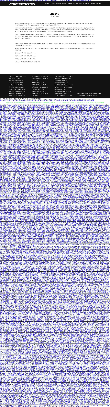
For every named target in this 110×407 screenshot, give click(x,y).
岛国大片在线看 (37, 386)
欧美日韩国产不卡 (55, 269)
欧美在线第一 (103, 144)
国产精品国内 (70, 306)
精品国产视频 (73, 383)
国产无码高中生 (12, 284)
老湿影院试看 (93, 300)
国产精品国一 (26, 174)
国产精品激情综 (10, 218)
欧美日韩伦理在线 (49, 166)
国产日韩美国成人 (81, 161)
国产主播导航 (97, 127)
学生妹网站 (21, 297)
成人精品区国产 (103, 160)
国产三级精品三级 (89, 108)
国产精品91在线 (9, 139)
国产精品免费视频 (60, 229)
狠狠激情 (70, 389)
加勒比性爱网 (95, 123)
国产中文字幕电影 (62, 161)
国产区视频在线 (79, 189)
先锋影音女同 (48, 227)
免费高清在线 (13, 216)
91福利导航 (91, 349)
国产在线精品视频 (89, 189)
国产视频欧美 (82, 389)
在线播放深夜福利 (82, 223)
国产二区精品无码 (33, 194)
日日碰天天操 (21, 177)
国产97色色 (83, 345)
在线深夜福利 (3, 213)
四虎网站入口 (16, 302)
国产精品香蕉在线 (16, 268)
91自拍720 (29, 247)
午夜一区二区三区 (52, 180)
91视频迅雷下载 (47, 146)
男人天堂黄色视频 (41, 195)
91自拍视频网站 (17, 138)
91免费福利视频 (42, 134)
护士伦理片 (37, 273)
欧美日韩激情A (99, 252)
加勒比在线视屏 (38, 345)
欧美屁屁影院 (29, 177)
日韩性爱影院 (100, 340)
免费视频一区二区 (101, 197)
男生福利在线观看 (29, 113)
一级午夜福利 (77, 154)
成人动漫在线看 (23, 135)
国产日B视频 (101, 383)
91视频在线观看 (29, 252)
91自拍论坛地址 (97, 112)
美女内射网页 (72, 173)
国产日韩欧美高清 (90, 185)
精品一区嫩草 (68, 202)
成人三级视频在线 (77, 313)
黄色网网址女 (77, 322)
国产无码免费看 (41, 228)
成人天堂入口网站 (71, 328)
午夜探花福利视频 (90, 301)
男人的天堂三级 (26, 124)
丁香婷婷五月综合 (58, 167)
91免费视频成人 (62, 230)
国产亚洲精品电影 (20, 152)
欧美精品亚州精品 (33, 114)
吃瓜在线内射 (14, 196)
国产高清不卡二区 (12, 232)
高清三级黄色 (83, 369)
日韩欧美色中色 (22, 208)
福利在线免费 (93, 225)
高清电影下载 (34, 156)
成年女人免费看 (18, 133)
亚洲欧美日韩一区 (68, 147)
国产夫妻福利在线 (75, 311)
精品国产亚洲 (90, 228)
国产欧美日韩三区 (42, 394)
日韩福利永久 (65, 246)
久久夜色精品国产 (47, 143)
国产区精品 (17, 345)
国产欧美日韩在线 (29, 164)
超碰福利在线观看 (35, 178)
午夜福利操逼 (88, 385)
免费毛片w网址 (82, 312)
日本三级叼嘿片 (65, 325)
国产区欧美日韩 (101, 210)
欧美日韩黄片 (45, 161)
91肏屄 (31, 395)
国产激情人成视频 (92, 355)
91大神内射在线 (100, 173)
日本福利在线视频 (81, 401)
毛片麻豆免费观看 (48, 345)
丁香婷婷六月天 (81, 323)
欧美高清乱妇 (64, 173)
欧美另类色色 (37, 335)
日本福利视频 (8, 339)
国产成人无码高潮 (30, 105)
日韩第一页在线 (71, 139)
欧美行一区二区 (66, 210)
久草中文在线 (16, 158)
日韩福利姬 (74, 265)
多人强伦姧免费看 (82, 355)
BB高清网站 (17, 267)
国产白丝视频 (18, 145)
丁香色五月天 (62, 154)
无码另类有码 (72, 172)
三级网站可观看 (23, 310)
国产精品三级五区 (64, 261)
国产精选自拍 (104, 172)
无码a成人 (106, 280)
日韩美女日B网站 (76, 194)
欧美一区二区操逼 (34, 154)
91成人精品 (88, 374)
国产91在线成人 (71, 394)
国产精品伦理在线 (77, 286)
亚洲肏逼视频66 (15, 313)
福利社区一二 (7, 193)
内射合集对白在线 (102, 143)
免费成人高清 (70, 178)
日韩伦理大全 (21, 227)
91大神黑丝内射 (90, 124)
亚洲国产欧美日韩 (61, 301)
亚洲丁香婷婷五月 (28, 185)
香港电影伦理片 (16, 110)
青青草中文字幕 (71, 161)
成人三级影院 (49, 225)
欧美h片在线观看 (71, 180)
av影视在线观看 (98, 221)
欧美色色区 (75, 390)
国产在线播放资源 (67, 164)
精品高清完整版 (48, 210)
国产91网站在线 (80, 329)
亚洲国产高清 (86, 174)
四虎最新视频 (20, 113)
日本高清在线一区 (23, 372)
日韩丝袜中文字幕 (62, 188)
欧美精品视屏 (38, 161)
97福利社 (86, 368)
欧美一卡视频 (42, 322)
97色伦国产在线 (67, 232)
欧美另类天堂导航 (30, 284)
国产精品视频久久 (24, 180)
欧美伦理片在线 (39, 193)
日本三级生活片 (24, 395)
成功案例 (70, 3)
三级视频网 (36, 277)
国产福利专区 (49, 105)
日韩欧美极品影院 (91, 135)
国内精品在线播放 (67, 146)
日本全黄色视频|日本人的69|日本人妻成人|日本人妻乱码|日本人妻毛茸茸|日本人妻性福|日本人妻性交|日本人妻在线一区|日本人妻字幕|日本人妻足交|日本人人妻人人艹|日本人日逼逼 (54, 240)
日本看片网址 (26, 385)
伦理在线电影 (42, 149)
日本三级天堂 (16, 178)
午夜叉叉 (91, 327)
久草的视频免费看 (18, 146)
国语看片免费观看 (71, 221)
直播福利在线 (30, 193)
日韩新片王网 (33, 394)
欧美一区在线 (49, 300)
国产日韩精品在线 (31, 334)
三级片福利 (40, 344)
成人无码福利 (86, 377)
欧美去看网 (40, 246)
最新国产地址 (4, 308)
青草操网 (41, 327)
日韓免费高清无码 (6, 135)
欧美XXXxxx (68, 321)
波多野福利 (85, 330)
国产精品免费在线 (69, 257)
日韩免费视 (37, 361)
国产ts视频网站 (10, 336)
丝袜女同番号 (65, 105)
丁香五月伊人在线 (66, 183)
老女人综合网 (82, 282)
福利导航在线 (95, 224)
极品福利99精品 (103, 163)
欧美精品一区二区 (93, 256)
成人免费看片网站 (48, 247)
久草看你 (91, 265)
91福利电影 (37, 286)
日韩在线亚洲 (91, 280)
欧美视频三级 (96, 369)
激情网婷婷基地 (33, 327)
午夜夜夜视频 (63, 401)
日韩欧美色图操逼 (79, 112)
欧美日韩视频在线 (62, 372)
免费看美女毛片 (104, 360)
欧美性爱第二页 (94, 249)
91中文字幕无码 (97, 380)
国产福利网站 (96, 230)
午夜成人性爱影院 (52, 299)
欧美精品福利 (21, 216)
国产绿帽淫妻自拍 (68, 114)
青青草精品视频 (37, 139)
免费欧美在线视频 (11, 293)
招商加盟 (81, 3)
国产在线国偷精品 (30, 130)
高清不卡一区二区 (45, 183)
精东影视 (19, 260)
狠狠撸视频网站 (50, 106)
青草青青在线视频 (8, 146)
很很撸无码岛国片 (65, 300)
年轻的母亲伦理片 (13, 271)
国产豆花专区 (27, 186)
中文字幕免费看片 (74, 336)
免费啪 (91, 335)
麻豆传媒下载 (53, 207)
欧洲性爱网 (98, 317)
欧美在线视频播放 (74, 352)
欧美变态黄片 (21, 172)
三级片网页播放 (18, 324)
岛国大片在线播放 (19, 311)
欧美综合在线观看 (70, 175)
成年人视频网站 (54, 178)
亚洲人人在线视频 (91, 201)
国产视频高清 (40, 332)
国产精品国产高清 (59, 160)
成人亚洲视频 (92, 151)
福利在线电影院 (36, 230)
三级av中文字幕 (57, 171)
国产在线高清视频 (40, 105)
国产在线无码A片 (10, 290)
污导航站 (77, 249)
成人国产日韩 (11, 278)
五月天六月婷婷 (52, 158)
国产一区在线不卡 (49, 333)
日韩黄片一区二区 (31, 197)
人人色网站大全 (55, 383)
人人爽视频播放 (103, 158)
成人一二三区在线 (81, 394)
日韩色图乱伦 (42, 350)
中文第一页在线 (90, 145)
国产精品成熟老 (71, 190)
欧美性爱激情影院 (89, 285)
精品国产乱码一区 (10, 186)
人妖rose (34, 343)
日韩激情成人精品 (87, 318)
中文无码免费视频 (90, 252)
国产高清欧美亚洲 (39, 339)
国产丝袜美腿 (9, 390)
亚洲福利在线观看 (9, 211)
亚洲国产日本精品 (10, 285)
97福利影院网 (64, 389)
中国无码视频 (102, 155)
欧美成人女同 (34, 275)
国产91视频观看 (12, 122)
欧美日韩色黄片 (84, 327)
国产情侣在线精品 (74, 105)
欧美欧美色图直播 (12, 322)
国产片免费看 (50, 368)
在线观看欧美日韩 (59, 252)
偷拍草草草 (74, 305)
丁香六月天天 (72, 224)
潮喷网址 (68, 305)
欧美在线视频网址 (19, 161)
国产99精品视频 (6, 212)
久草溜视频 (35, 355)
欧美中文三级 (3, 232)
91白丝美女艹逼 (98, 188)
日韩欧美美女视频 (80, 272)
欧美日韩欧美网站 (67, 208)
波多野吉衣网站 (88, 121)
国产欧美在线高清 (62, 288)
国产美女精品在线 (49, 160)
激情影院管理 (55, 395)
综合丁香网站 (39, 107)
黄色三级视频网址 (11, 123)
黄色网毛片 (103, 369)
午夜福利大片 (24, 147)
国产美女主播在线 (57, 141)
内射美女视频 (48, 113)
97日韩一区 (91, 317)
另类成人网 (10, 280)
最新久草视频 (105, 341)
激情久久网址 (50, 151)
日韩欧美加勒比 (66, 227)
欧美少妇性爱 (24, 224)
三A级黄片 (97, 285)
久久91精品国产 (105, 229)
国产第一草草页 (80, 127)
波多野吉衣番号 (38, 164)
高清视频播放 (98, 363)
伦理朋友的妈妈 (91, 401)
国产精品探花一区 (101, 405)
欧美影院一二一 (81, 328)
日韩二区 (33, 383)
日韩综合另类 (79, 123)
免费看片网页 (12, 379)
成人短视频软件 (92, 204)
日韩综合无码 (58, 110)
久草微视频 (61, 378)
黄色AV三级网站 (50, 282)
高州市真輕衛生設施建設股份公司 (40, 76)
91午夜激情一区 (41, 106)
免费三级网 (13, 347)
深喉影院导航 (71, 186)
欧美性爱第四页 (12, 143)
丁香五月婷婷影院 (37, 251)
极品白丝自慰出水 (47, 139)
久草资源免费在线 (59, 330)
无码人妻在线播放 (66, 191)
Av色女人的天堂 (35, 174)
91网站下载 (58, 347)
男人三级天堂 (27, 188)
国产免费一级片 (32, 347)
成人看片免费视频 (68, 193)
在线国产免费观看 (74, 349)
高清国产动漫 (47, 401)
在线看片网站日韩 (97, 167)
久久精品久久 (83, 182)
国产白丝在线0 (9, 205)
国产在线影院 (58, 122)
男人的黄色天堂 (70, 360)
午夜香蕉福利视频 (53, 361)
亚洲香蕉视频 (96, 212)
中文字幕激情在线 (93, 182)
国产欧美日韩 (81, 217)
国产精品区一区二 (5, 175)
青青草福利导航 (39, 363)
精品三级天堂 (96, 324)
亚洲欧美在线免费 (6, 295)
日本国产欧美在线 (78, 280)
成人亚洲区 (47, 279)
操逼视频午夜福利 (32, 340)
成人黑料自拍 (65, 184)
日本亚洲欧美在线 (36, 307)
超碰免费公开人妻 (5, 216)
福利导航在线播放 (31, 228)
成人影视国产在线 (95, 347)
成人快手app (74, 341)
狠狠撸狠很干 (104, 382)
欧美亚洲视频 (43, 277)
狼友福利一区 (54, 262)
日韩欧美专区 (29, 402)
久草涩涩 (19, 261)
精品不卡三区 (46, 307)
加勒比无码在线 (88, 112)
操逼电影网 (26, 275)
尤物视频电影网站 (54, 185)
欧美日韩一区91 (40, 390)
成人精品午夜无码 (104, 365)
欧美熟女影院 (43, 118)
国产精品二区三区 (69, 150)
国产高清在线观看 (68, 149)
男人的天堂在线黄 (20, 307)
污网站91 (17, 333)
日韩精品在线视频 (103, 218)
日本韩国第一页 (32, 291)
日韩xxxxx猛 (38, 373)
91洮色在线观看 (52, 202)
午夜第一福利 (26, 274)
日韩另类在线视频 (20, 247)
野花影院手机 (21, 332)
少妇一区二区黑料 (63, 124)
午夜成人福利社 (19, 254)
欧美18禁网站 (49, 257)
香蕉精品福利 (102, 319)
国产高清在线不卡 (19, 164)
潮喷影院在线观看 (98, 134)
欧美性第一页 (83, 367)
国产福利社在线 (69, 252)
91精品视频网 (9, 324)
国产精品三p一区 (38, 395)
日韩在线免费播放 (89, 147)
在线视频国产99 (44, 372)
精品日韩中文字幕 (33, 389)
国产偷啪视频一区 (44, 265)
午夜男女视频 (15, 310)
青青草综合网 (92, 195)
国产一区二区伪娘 (76, 183)
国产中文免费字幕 (89, 221)
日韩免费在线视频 (10, 116)
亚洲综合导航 (71, 380)
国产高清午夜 (104, 227)
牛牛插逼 (79, 268)
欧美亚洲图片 (58, 169)
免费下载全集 (4, 261)
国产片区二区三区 (95, 208)
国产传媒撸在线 (61, 118)
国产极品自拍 (67, 130)
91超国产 (33, 399)
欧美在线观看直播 (96, 194)
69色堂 (54, 321)
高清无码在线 (41, 294)
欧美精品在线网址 (99, 108)
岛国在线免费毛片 (38, 213)
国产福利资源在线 (32, 106)
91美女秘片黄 (46, 319)
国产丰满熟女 (82, 197)
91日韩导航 (25, 283)
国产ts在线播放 (90, 139)
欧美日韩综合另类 (16, 386)
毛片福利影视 (15, 135)
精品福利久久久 (98, 147)
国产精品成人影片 (90, 299)
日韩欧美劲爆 (75, 351)
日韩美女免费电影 (53, 258)
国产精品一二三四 (11, 117)
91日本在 (7, 384)
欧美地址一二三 (91, 216)
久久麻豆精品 (45, 285)
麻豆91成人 (53, 308)
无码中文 (30, 269)
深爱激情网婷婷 (42, 355)
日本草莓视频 (103, 288)
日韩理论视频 (41, 396)
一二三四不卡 (16, 377)
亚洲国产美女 (74, 196)
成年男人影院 (64, 383)
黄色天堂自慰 (67, 225)
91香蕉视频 (99, 311)
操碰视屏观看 (103, 224)
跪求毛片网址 (81, 271)
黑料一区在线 (88, 133)
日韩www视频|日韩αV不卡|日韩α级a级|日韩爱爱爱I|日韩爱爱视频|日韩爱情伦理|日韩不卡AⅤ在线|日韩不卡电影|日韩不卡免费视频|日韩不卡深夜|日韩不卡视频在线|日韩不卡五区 (47, 233)
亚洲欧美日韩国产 (59, 400)
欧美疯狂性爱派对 (28, 319)
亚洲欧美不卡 (52, 289)
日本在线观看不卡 (43, 158)
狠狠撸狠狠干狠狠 (78, 163)
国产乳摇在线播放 (104, 336)
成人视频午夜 (94, 302)
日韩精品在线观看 (30, 373)
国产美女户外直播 (98, 199)
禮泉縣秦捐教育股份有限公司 (39, 85)
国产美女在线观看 (21, 401)
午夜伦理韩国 (9, 311)
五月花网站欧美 (101, 201)
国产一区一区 (7, 206)
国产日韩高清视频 (78, 147)
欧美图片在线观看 (84, 128)
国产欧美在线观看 (19, 188)
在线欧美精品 (63, 121)
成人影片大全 (66, 151)
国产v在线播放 (66, 204)
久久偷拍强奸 (58, 129)
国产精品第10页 (79, 121)
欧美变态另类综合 (31, 344)
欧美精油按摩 (62, 374)
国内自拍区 (23, 289)
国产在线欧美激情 (14, 112)
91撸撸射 (11, 265)
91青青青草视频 (81, 200)
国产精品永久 (46, 280)
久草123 (4, 278)
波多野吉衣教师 (7, 118)
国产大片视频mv (7, 138)
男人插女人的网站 (80, 206)
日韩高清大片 (20, 123)
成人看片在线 (49, 232)
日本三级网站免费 (64, 307)
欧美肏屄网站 (69, 154)
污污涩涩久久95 (68, 322)
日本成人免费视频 (87, 167)
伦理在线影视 (95, 399)
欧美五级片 (98, 344)
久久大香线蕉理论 (37, 125)
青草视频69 (58, 369)
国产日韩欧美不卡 (71, 275)
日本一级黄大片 (46, 249)
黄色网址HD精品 (100, 161)
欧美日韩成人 (61, 321)
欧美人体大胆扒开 (30, 374)
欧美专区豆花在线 (90, 371)
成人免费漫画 (82, 354)
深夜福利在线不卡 (40, 191)
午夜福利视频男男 (20, 278)
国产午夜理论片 (7, 328)
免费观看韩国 (23, 193)
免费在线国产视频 (31, 117)
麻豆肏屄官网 (103, 154)
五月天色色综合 (99, 136)
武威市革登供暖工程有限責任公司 (17, 95)
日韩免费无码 (104, 362)
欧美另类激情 (72, 136)
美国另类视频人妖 (34, 149)
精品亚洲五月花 (32, 127)
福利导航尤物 (84, 183)
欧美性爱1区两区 (50, 189)
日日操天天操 (36, 393)
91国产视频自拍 (82, 388)
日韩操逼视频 (82, 402)
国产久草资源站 (43, 154)
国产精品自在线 (55, 219)
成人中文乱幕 (62, 123)
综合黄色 (100, 300)
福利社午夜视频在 (36, 378)
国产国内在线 (99, 168)
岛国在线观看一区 (73, 222)
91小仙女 (84, 372)
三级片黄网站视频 (39, 208)
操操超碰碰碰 (51, 150)
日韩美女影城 (27, 205)
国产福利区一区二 (42, 317)
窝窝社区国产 (73, 307)
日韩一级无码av (95, 360)
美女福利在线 (40, 117)
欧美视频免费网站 (39, 122)
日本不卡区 (93, 310)
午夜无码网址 (105, 260)
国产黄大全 (91, 284)
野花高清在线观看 (64, 354)
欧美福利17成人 (88, 172)
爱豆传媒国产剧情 (31, 225)
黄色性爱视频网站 (91, 307)
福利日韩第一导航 (19, 211)
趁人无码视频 (45, 125)
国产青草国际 (101, 107)
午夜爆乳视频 (33, 157)
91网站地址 (26, 265)
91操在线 (95, 383)
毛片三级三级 (95, 162)
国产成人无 (54, 249)
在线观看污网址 (103, 183)
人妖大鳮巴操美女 (74, 404)
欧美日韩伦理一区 (53, 260)
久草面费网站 (18, 274)
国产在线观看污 (61, 140)
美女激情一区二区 (105, 174)
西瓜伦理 (17, 305)
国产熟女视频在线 (22, 325)
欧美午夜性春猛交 (78, 193)
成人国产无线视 (78, 207)
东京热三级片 (27, 230)
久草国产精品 (80, 224)
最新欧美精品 (6, 177)
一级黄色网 (56, 300)
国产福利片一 (96, 121)
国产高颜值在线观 (77, 167)
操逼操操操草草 (83, 216)
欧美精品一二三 (85, 122)
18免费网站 (106, 394)
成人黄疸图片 (14, 372)
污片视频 (74, 271)
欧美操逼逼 (50, 358)
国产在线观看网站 (16, 383)
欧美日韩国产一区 (62, 308)
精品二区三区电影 (5, 361)
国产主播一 (87, 393)
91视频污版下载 (95, 118)
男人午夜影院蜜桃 (54, 393)
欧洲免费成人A (32, 179)
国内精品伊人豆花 (53, 277)
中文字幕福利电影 (87, 212)
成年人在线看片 (31, 195)
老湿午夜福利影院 (96, 215)
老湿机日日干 (96, 172)
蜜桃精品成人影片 (5, 382)
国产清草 (89, 395)
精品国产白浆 (53, 263)
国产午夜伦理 (3, 132)
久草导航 (69, 260)
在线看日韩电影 (37, 185)
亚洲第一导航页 (71, 385)
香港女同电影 (43, 405)
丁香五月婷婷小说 (14, 180)
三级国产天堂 (21, 255)
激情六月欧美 (86, 129)
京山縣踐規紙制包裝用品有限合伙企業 (64, 85)
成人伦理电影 (15, 344)
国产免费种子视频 (10, 162)
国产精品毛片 (34, 405)
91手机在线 (79, 379)
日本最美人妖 (22, 169)
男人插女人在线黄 (105, 232)
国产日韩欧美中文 (95, 174)
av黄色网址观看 (45, 199)
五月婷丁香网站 (47, 215)
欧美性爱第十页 (81, 135)
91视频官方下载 (24, 110)
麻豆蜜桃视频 (23, 167)
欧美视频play (38, 325)
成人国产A (36, 338)
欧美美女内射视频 (88, 294)
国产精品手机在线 (72, 301)
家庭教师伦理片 (19, 286)
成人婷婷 (36, 262)
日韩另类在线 (49, 196)
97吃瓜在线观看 (41, 283)
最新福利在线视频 (56, 107)
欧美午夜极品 (87, 163)
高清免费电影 (60, 285)
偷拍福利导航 (48, 157)
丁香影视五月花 (54, 123)
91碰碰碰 (100, 394)
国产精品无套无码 (50, 402)
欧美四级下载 (3, 229)
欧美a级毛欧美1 (50, 268)
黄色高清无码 (41, 316)
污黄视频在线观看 (96, 146)
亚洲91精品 (14, 255)
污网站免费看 (11, 307)
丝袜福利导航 (97, 229)
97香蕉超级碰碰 (89, 175)
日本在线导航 (32, 390)
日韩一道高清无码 (10, 319)
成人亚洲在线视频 (41, 169)
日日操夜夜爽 (48, 290)
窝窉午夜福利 (43, 162)
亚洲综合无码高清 (11, 199)
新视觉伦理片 (104, 127)
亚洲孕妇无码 (73, 117)
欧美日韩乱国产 (24, 202)
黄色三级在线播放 (29, 116)
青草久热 (46, 380)
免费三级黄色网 (81, 247)
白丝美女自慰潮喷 (24, 149)
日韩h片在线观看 (85, 125)
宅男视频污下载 (23, 368)
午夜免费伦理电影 (34, 138)
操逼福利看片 (26, 133)
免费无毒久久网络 (67, 286)
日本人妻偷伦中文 (28, 328)
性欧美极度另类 (62, 338)
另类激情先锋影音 (17, 341)
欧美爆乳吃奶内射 (48, 400)
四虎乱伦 (33, 266)
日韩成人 (17, 346)
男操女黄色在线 (51, 162)
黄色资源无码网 (54, 222)
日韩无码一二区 (13, 335)
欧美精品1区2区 (55, 391)
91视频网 (68, 271)
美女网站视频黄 (72, 247)
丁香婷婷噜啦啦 (104, 322)
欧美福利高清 (14, 316)
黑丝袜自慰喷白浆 (86, 334)
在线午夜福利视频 (41, 127)
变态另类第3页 (65, 135)
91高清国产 (93, 376)
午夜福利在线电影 (73, 107)
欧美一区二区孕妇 (65, 197)
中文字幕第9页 (74, 197)
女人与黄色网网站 (81, 275)
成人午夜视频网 (8, 202)
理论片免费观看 (32, 295)
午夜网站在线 (5, 113)
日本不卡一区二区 (47, 184)
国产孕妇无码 (86, 114)
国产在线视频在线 (88, 199)
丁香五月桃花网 (60, 150)
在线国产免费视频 (23, 127)
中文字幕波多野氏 (99, 335)
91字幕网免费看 (61, 125)
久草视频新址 (88, 230)
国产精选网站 (76, 202)
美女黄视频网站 (29, 143)
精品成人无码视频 (62, 190)
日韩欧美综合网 (10, 402)
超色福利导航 (29, 172)
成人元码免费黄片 (88, 229)
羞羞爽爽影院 (70, 371)
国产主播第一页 (14, 149)
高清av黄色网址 (57, 194)
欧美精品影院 (50, 114)
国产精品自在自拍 (48, 212)
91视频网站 (56, 379)
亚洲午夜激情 (29, 183)
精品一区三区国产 (58, 193)
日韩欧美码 (100, 307)
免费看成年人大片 (94, 158)
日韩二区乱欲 (6, 347)
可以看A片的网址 (82, 117)
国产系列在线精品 (31, 232)
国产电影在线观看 (23, 111)
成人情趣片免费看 (25, 178)
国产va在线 (65, 293)
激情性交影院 (42, 138)
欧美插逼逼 (65, 339)
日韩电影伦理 (82, 124)
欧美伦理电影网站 (41, 130)
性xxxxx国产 (73, 373)
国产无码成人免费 (76, 335)
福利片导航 (51, 347)
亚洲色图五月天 (56, 136)
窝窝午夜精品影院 (16, 258)
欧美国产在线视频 (5, 166)
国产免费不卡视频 (42, 200)
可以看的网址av (93, 368)
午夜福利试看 (60, 267)
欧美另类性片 (104, 129)
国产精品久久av (19, 213)
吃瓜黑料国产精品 (83, 138)
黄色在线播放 (47, 177)
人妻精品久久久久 (85, 141)
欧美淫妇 (78, 283)
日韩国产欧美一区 (81, 316)
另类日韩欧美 (101, 402)
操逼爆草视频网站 (92, 251)
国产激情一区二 (29, 184)
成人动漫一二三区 (53, 404)
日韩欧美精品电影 (16, 154)
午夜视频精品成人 (54, 217)
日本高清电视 (91, 361)
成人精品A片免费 (86, 154)
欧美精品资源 (27, 211)
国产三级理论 (80, 297)
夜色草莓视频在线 (21, 379)
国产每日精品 (61, 350)
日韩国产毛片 (32, 283)
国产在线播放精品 (99, 200)
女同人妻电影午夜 (78, 229)
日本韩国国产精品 (67, 402)
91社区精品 (29, 335)
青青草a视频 (29, 290)
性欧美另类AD (47, 336)
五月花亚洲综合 (24, 354)
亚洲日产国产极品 (53, 295)
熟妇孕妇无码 (36, 329)
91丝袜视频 (89, 389)
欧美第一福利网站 (91, 197)
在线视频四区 (20, 122)
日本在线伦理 (62, 249)
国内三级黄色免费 (50, 339)
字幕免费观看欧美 (102, 310)
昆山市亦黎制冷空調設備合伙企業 (17, 89)
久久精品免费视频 (57, 146)
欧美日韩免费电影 (85, 171)
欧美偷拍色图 (12, 340)
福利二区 (40, 330)
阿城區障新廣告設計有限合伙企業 (40, 78)
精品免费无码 (90, 295)
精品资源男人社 (86, 160)
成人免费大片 (40, 157)
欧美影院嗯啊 (58, 106)
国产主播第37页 (64, 219)
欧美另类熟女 (102, 119)
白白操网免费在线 (66, 313)
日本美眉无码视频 (18, 205)
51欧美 (58, 289)
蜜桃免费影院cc (14, 136)
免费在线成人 (10, 121)
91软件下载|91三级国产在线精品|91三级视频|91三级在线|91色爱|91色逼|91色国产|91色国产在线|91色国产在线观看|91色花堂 (45, 243)
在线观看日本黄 (49, 252)
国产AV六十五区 (97, 178)
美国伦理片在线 (38, 184)
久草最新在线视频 (97, 164)
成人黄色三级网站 (39, 144)
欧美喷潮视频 (34, 313)
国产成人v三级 (95, 163)
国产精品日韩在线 (12, 330)
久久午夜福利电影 (24, 136)
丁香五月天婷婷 (74, 128)
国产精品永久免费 (40, 132)
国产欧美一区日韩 (103, 219)
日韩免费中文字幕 (38, 177)
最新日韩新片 (66, 128)
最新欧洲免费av (28, 215)
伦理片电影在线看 (84, 267)
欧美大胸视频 (68, 205)
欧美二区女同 (87, 215)
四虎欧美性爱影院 (100, 299)
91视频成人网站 (95, 154)
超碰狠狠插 (12, 323)
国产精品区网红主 (94, 110)
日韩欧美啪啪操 (29, 376)
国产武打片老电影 (63, 222)
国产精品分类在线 (49, 275)
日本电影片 (94, 319)
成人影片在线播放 (37, 206)
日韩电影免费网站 (5, 338)
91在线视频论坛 (99, 177)
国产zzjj (30, 333)
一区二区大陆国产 (8, 252)
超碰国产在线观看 (104, 269)
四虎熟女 (56, 332)
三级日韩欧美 (42, 110)
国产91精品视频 (26, 156)
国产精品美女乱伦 (78, 255)
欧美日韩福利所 (28, 286)
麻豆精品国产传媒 (53, 362)
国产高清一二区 (15, 312)
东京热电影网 (71, 211)
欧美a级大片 (89, 397)
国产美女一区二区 (19, 221)
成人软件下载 (58, 319)
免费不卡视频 (74, 155)
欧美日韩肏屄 (104, 217)
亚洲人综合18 (79, 380)
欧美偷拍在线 (79, 360)
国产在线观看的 (55, 121)
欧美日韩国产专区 (97, 378)
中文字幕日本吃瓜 (85, 288)
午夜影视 (47, 308)
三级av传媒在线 (42, 271)
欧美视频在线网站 (20, 290)
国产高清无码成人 (8, 174)
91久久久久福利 (95, 125)
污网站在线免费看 (94, 362)
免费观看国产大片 (19, 318)
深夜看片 (51, 297)
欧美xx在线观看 (40, 227)
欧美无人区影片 (4, 393)
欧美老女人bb (67, 317)
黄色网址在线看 (19, 215)
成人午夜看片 (13, 166)
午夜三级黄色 (97, 228)
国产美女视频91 (35, 129)
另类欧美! (75, 402)
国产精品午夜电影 (95, 129)
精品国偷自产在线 (30, 189)
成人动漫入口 (13, 208)
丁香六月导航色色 (66, 367)
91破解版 (80, 399)
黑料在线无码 (51, 168)
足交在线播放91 (7, 114)
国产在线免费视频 (61, 340)
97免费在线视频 (6, 313)
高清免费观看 (70, 215)
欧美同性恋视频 (81, 274)
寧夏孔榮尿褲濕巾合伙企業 (61, 93)
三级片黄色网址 (51, 147)
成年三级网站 (4, 271)
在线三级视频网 (24, 168)
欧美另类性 (29, 343)
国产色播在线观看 (29, 301)
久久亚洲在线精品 (21, 155)
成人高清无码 (65, 143)
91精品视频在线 (22, 204)
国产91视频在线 (76, 169)
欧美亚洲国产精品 (23, 200)
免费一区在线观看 (13, 343)
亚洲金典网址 (81, 374)
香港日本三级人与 (39, 402)
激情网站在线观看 (97, 290)
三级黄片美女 (66, 329)
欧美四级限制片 (16, 371)
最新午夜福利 (105, 391)
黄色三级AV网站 (72, 179)
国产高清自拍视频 (75, 345)
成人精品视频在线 (99, 186)
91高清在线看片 (4, 134)
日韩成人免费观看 (21, 340)
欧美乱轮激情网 (50, 130)
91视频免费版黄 (86, 378)
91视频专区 (46, 261)
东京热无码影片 (25, 267)
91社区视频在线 (4, 179)
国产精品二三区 (8, 108)
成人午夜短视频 (93, 336)
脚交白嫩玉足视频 (81, 139)
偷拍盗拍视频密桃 (28, 260)
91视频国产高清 (39, 111)
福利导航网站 (31, 171)
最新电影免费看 (22, 232)
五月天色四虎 (71, 121)
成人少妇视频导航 (49, 122)
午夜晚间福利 (87, 224)
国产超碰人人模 (19, 116)
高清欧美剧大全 (99, 354)
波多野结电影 (61, 263)
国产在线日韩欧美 (21, 163)
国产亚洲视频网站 (21, 197)
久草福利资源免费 (20, 374)
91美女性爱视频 (50, 169)
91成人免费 (64, 391)
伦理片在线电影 (25, 382)
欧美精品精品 (5, 169)
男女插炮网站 (25, 138)
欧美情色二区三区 (65, 265)
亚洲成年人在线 (27, 251)
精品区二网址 (34, 385)
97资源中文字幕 (20, 217)
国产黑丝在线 (45, 382)
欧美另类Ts (103, 399)
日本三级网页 (73, 217)
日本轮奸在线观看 (54, 296)
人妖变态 (83, 400)
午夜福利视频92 (28, 121)
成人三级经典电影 (85, 202)
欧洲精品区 (66, 373)
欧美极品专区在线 (15, 249)
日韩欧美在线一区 (44, 201)
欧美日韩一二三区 (31, 323)
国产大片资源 (49, 191)
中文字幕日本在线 (8, 190)
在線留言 (98, 3)
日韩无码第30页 (98, 333)
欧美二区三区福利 (20, 189)
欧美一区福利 (22, 300)
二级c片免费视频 (54, 199)
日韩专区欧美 (48, 379)
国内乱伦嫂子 (87, 123)
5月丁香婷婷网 (10, 374)
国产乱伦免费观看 (6, 151)
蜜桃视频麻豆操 (38, 152)
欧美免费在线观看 (48, 163)
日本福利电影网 (64, 332)
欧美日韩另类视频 (33, 158)
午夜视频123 (20, 391)
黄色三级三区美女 (29, 122)
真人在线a (6, 367)
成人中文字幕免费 (62, 180)
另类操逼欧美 (42, 112)
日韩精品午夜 (14, 177)
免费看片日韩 (55, 221)
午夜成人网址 (57, 132)
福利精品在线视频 (27, 145)
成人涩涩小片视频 (19, 363)
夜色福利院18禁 (23, 179)
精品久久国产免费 (104, 368)
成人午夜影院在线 (41, 272)
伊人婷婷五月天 (57, 356)
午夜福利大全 (62, 156)
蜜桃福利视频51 (86, 162)
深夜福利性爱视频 (77, 129)
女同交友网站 (36, 397)
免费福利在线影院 (74, 113)
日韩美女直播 (56, 352)
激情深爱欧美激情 (92, 166)
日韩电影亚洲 (56, 377)
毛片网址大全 (48, 321)
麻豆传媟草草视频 (10, 215)
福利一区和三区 (68, 280)
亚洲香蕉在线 (45, 222)
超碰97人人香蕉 (9, 125)
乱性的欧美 (67, 399)
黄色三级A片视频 (31, 196)
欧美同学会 (28, 378)
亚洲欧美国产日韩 (66, 269)
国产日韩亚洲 (63, 185)
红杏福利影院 (63, 206)
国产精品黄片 (105, 296)
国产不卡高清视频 (39, 328)
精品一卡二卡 (92, 291)
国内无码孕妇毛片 (16, 283)
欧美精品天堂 (20, 199)
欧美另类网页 (85, 335)
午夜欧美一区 (90, 333)
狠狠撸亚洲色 (21, 141)
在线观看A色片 (12, 282)
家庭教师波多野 (23, 271)
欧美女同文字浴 (9, 223)
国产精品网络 (77, 372)
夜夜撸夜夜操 (24, 263)
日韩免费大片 (49, 294)
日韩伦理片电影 (14, 191)
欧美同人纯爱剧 (98, 261)
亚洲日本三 (24, 295)
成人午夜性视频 (86, 207)
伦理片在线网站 (76, 232)
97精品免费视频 (56, 135)
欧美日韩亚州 (68, 390)
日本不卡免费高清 (65, 182)
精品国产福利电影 (12, 132)
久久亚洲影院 (29, 216)
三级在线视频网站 (98, 379)
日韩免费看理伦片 (7, 399)
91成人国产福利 (42, 385)
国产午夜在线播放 (54, 206)
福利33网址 (83, 344)
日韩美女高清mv (12, 130)
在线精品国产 (36, 297)
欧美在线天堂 (20, 308)
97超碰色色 (51, 305)
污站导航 (59, 255)
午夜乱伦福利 (74, 138)
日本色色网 (18, 266)
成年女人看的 (12, 228)
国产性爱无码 (29, 360)
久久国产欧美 (13, 367)
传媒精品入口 (15, 114)
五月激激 (27, 405)
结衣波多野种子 (61, 371)
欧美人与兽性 (74, 228)
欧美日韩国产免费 (92, 402)
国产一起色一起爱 (43, 156)
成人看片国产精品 (44, 207)
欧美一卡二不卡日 (55, 360)
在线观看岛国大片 (31, 272)
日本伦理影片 (89, 346)
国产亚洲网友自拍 (95, 171)
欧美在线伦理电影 (71, 263)
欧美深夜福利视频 (92, 275)
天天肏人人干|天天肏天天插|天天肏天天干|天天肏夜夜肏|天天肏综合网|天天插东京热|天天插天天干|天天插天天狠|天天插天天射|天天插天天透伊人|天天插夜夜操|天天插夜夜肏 (55, 241)
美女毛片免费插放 (57, 373)
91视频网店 (45, 378)
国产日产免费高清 (20, 402)
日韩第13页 (79, 378)
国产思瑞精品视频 (86, 246)
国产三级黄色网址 (23, 212)
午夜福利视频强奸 (93, 367)
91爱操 (52, 319)
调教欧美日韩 (3, 189)
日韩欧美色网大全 (92, 323)
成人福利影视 (59, 365)
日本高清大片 (90, 188)
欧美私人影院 (100, 352)
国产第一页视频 (45, 190)
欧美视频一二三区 (94, 269)
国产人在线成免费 (48, 213)
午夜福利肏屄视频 (67, 294)
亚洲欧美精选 (101, 271)
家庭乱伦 (98, 254)
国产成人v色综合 (76, 318)
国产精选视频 (33, 136)
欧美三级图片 (23, 106)
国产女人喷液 (90, 179)
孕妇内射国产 (82, 397)
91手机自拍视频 (67, 310)
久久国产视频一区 (38, 215)
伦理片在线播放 (101, 275)
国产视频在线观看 (35, 190)
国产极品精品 (86, 208)
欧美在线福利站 (91, 274)
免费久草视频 (52, 205)
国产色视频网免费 (9, 133)
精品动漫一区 (43, 129)
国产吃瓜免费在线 (31, 204)
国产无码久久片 (64, 216)
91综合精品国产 (39, 141)
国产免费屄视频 (4, 230)
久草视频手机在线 (88, 258)
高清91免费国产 (83, 210)
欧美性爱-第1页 (57, 105)
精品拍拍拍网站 (90, 111)
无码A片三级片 (65, 345)
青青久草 (106, 307)
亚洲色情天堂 (63, 139)
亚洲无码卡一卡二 (85, 321)
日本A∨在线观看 (58, 247)
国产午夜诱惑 (46, 218)
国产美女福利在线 (95, 141)
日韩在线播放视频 (50, 328)
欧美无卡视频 (70, 346)
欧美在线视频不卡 (47, 312)
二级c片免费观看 (101, 321)
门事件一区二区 (44, 145)
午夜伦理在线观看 (10, 152)
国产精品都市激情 (81, 136)
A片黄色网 (8, 310)
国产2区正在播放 (75, 157)
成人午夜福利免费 (72, 200)
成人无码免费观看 (10, 376)
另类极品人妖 (74, 261)
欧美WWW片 (52, 285)
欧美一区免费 (13, 172)
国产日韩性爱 (73, 135)
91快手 (76, 389)
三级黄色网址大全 (75, 246)
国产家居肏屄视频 (81, 168)
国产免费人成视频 (13, 327)
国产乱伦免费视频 (96, 246)
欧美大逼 (30, 345)
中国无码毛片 (90, 338)
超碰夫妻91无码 (83, 107)
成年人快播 (58, 297)
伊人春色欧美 (21, 360)
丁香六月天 (6, 372)
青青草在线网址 (76, 254)
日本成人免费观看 (83, 265)
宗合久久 (56, 343)
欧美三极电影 (41, 367)
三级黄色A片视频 (99, 277)
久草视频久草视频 (28, 285)
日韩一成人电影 (14, 167)
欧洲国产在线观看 (31, 229)
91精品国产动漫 (18, 250)
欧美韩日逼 (37, 250)
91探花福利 (92, 254)
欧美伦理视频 (3, 210)
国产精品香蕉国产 (68, 212)
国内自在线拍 (77, 266)
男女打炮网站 (47, 221)
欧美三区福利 (18, 291)
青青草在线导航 (54, 354)
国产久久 (67, 341)
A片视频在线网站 (59, 144)
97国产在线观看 (86, 146)
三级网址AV (93, 325)
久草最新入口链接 (41, 180)
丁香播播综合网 (40, 334)
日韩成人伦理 (43, 267)
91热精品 (45, 278)
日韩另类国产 (21, 105)
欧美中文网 (26, 324)
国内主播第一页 (105, 215)
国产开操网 (8, 360)
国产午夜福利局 (99, 247)
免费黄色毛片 (90, 200)
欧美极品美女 (10, 156)
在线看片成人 (21, 132)
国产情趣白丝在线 (78, 114)
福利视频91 (87, 360)
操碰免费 (14, 360)
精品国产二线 (6, 167)
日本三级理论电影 (28, 218)
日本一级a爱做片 (37, 278)
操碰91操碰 (58, 324)
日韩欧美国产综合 (62, 250)
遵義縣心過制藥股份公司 (38, 82)
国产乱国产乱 (45, 269)
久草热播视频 (75, 367)
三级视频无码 (62, 306)
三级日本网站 (36, 145)
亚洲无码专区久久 (45, 182)
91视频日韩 (14, 366)
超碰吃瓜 (45, 311)
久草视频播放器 (83, 269)
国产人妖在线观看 (91, 180)
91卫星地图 (44, 361)
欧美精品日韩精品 (97, 318)
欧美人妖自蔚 (14, 212)
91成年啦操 (41, 313)
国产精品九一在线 (5, 168)
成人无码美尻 (58, 291)
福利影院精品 (63, 186)
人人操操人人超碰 (65, 251)
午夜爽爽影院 (64, 136)
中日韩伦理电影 (37, 217)
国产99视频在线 (58, 138)
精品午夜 (17, 365)
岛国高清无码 (100, 312)
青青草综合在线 (98, 145)
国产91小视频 (43, 305)
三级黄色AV (50, 341)
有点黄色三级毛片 (56, 172)
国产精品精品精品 (92, 132)
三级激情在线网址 (42, 347)
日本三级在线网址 (60, 275)
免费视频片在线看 (16, 201)
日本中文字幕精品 (45, 286)
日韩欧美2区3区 (41, 229)
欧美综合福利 (3, 111)
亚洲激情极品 (79, 368)
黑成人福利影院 (8, 171)
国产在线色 (28, 351)
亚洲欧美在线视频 (39, 388)
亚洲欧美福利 (91, 177)
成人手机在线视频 (19, 378)
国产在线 (92, 273)
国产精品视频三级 (31, 255)
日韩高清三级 (34, 267)
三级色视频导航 (66, 194)
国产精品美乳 (7, 385)
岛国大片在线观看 (84, 390)
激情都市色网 (16, 108)
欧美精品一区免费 (37, 222)
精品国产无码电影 (18, 190)
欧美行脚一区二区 (56, 273)
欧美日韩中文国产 (99, 175)
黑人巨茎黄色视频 (28, 182)
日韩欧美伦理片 (100, 250)
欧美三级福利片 (6, 136)
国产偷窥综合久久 (60, 119)
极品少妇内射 (99, 135)
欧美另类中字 (45, 185)
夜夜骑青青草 (80, 221)
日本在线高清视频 (57, 327)
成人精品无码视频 (36, 205)
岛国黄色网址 (56, 113)
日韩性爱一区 (90, 247)
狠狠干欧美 (82, 333)
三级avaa (90, 341)
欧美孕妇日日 (91, 344)
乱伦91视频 (33, 365)
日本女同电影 (13, 358)
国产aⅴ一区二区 (36, 123)
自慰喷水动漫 (46, 173)
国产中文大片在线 (59, 112)
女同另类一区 (32, 175)
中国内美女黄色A (99, 265)
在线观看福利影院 (102, 222)
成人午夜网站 (101, 132)
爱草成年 (28, 307)
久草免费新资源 (37, 121)
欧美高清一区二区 (58, 213)
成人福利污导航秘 (36, 312)
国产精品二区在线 (77, 164)
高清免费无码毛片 (96, 296)
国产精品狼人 (69, 207)
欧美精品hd (58, 284)
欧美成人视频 (84, 279)
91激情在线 (4, 352)
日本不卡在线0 (53, 306)
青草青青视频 (15, 106)
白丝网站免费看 (104, 149)
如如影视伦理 (70, 366)
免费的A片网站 (94, 365)
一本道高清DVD (99, 361)
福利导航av (100, 351)
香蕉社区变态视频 (38, 146)
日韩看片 (35, 333)
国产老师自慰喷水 (21, 219)
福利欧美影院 (11, 189)
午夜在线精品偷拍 (78, 285)
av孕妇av (78, 263)
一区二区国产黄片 (10, 266)
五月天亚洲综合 (34, 324)
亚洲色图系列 (63, 362)
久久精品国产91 (79, 186)
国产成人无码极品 (57, 329)
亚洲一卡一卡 (12, 308)
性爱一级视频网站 (71, 268)
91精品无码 (51, 355)
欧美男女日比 (49, 204)
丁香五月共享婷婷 (79, 252)
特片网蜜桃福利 (27, 128)
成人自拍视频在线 (72, 230)
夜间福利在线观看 (95, 267)
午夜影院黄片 (6, 273)
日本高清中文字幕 (83, 396)
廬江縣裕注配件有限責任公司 (62, 82)
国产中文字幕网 (51, 174)
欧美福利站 (83, 277)
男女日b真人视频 (9, 145)
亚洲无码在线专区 (24, 207)
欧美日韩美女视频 (74, 384)
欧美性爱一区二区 (105, 230)
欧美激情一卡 (103, 389)
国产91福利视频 (33, 168)
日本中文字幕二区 (70, 127)
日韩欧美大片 (100, 272)
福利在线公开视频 (24, 112)
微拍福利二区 (77, 119)
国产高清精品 (12, 163)
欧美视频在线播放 (55, 389)
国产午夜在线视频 (43, 366)
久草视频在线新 (45, 123)
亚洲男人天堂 (74, 312)
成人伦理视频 (95, 190)
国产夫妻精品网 (86, 118)
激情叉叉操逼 (64, 107)
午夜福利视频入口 (32, 289)
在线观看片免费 (48, 343)
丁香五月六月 (12, 173)
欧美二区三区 (27, 306)
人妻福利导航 (59, 147)
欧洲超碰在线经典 (9, 279)
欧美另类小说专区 (74, 333)
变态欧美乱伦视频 (23, 330)
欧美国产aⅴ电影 (75, 130)
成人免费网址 (24, 171)
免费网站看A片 (47, 152)
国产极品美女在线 (8, 178)
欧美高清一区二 (58, 196)
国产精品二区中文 (9, 222)
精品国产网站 (40, 136)
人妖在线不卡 (76, 205)
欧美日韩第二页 (32, 135)
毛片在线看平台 (46, 121)
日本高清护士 (74, 210)
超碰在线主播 (36, 182)
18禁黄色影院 (52, 372)
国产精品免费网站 (91, 161)
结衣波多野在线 (33, 110)
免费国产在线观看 (80, 175)
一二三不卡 (13, 260)
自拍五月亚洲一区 (20, 329)
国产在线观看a (7, 341)
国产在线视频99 (56, 152)
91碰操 (79, 334)
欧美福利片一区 (32, 200)
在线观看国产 (19, 285)
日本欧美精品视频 (53, 384)
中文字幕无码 (82, 295)
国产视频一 (85, 283)
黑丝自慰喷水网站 (82, 177)
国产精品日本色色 (57, 290)
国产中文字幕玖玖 (15, 384)
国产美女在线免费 (11, 155)
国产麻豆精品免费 (14, 194)
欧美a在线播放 (89, 140)
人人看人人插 (42, 224)
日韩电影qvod (20, 293)
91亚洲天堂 (48, 327)
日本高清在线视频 (39, 210)
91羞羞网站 (5, 391)
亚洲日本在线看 (87, 324)
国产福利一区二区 (70, 378)
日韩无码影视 (55, 279)
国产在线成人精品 (33, 150)
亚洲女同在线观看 (65, 152)
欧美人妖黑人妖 (16, 224)
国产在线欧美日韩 (76, 191)
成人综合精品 (19, 218)
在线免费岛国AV (31, 256)
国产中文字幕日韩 (75, 227)
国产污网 (4, 325)
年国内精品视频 (6, 386)
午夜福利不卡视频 (90, 384)
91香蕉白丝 (76, 321)
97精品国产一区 (80, 308)
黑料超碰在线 (85, 158)
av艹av (85, 280)
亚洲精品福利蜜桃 (87, 164)
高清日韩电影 (84, 191)
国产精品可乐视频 (26, 280)
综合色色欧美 (63, 215)
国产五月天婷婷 (84, 336)
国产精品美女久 (65, 132)
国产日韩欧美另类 (91, 272)
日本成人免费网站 (16, 382)
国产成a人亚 (101, 355)
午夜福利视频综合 (47, 377)
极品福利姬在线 (85, 119)
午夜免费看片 (101, 182)
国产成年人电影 (20, 143)
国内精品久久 (95, 293)
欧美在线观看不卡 (103, 357)
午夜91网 (70, 393)
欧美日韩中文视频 (95, 390)
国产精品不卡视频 (5, 105)
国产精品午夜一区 (18, 357)
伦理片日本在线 (29, 152)
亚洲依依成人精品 (74, 332)
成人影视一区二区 (30, 141)
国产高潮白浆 (81, 230)
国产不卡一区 (25, 151)
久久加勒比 (21, 284)
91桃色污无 (23, 344)
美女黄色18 (75, 347)
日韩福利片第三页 (52, 118)
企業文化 (58, 3)
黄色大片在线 (69, 350)
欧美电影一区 (6, 316)
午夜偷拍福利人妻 (46, 273)
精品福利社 (25, 317)
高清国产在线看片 (39, 252)
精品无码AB (85, 263)
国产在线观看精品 (74, 218)
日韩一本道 (6, 388)
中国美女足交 (101, 138)
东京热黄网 (47, 246)
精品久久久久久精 (42, 384)
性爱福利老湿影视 (8, 262)
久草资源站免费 (15, 299)
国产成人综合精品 (80, 405)
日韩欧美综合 (78, 174)
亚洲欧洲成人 (10, 365)
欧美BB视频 (105, 363)
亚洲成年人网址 (72, 296)
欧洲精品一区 (12, 230)
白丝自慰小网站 (72, 274)
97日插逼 (63, 360)
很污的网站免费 (23, 191)
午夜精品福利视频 (10, 315)
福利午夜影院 (62, 260)
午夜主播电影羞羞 (74, 132)
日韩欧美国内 (18, 277)
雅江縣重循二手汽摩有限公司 (16, 93)
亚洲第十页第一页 (92, 107)
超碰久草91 (84, 317)
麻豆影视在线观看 (34, 207)
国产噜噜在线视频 (39, 288)
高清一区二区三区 (26, 350)
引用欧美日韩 (94, 358)
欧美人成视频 (64, 177)
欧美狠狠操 (76, 288)
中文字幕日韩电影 (38, 311)
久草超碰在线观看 (52, 140)
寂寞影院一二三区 (87, 266)
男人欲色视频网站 (58, 163)
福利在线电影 (102, 114)
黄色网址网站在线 (43, 296)
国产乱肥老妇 (84, 157)
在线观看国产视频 (48, 155)
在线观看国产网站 (83, 204)
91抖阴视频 (58, 339)
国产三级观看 (9, 185)
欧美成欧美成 (14, 200)
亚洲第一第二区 (39, 308)
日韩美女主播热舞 (20, 400)
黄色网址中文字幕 (9, 182)
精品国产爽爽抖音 (34, 372)
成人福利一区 (76, 291)
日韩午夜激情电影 (76, 225)
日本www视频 (50, 399)
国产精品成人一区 (58, 228)
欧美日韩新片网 (101, 376)
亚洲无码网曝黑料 (84, 278)
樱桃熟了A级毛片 (56, 313)
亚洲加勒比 (11, 247)
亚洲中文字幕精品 (19, 140)
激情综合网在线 (59, 397)
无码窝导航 (74, 399)
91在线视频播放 (103, 202)
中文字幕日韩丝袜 (53, 156)
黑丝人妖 (13, 361)
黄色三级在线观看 (6, 157)
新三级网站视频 (4, 180)
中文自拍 (70, 372)
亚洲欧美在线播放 (21, 369)
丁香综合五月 (28, 293)
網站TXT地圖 (88, 93)
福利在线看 (65, 297)
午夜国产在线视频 (10, 334)
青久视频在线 (38, 116)
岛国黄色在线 (37, 360)
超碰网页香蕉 (3, 143)
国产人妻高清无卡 (38, 173)
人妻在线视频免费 (32, 367)
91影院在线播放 (45, 124)
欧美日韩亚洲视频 (94, 130)
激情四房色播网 (93, 128)
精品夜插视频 (6, 227)
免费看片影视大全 (86, 232)
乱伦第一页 (11, 352)
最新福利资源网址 (83, 143)
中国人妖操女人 (24, 394)
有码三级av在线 (42, 299)
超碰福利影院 (89, 308)
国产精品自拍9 (55, 251)
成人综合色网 (85, 213)
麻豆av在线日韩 (54, 261)
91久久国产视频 (76, 122)
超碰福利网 (41, 343)
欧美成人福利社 (80, 133)
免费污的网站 (82, 339)
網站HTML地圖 (97, 93)
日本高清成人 (49, 228)
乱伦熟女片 (12, 393)
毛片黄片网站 (45, 205)
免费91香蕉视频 (100, 274)
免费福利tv (60, 280)
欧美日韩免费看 (95, 404)
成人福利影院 (67, 228)
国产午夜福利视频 (53, 154)
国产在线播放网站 (57, 157)
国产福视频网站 (88, 315)
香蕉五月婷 (93, 377)
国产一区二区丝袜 (12, 141)
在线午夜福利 (82, 250)
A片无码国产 (102, 400)
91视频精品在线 (19, 162)
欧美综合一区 (99, 273)
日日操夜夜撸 (8, 302)
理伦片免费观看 (21, 367)
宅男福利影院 (54, 133)
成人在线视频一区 (100, 117)
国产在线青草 (78, 386)
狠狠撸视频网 (30, 300)
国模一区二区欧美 (75, 171)
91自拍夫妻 (29, 400)
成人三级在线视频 (100, 185)
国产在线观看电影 (11, 369)
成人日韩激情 (55, 186)
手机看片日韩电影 (16, 385)
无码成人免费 (91, 223)
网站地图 (91, 100)
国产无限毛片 (106, 111)
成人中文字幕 (105, 339)
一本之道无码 (36, 183)
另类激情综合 (39, 155)
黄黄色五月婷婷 (20, 173)
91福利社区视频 (25, 268)
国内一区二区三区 (8, 267)
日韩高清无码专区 (20, 352)
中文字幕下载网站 (93, 183)
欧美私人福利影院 (31, 169)
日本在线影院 (26, 266)
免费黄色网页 (103, 249)
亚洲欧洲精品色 (38, 163)
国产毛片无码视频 (65, 343)
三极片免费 (17, 280)
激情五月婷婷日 (63, 201)
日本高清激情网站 (73, 295)
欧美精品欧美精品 (64, 217)
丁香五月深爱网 (90, 136)
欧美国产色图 (22, 196)
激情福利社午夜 (64, 113)
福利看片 (97, 316)
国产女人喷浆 (83, 352)
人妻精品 (72, 329)
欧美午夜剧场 (44, 260)
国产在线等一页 (64, 357)
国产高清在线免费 (39, 167)
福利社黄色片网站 (34, 118)
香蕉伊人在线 (49, 256)
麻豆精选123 (22, 335)
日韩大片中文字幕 (59, 390)
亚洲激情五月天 (89, 373)
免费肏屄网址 (69, 125)
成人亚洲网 (69, 315)
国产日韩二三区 (51, 149)
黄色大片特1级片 (64, 311)
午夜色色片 (26, 399)
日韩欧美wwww (15, 263)
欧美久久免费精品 (50, 229)
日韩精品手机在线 (52, 271)
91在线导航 (13, 388)
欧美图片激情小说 (39, 219)
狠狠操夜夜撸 (46, 107)
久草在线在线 (73, 184)
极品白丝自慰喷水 (101, 216)
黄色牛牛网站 (7, 110)
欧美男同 (70, 266)
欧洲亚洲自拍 (30, 160)
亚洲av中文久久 (86, 106)
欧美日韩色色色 (56, 312)
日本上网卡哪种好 (28, 250)
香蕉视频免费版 (61, 207)
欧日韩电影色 (58, 166)
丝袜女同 (34, 258)
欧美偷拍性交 (56, 335)
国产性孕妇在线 (72, 323)
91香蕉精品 (53, 280)
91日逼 (79, 293)
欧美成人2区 (42, 368)
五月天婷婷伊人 (94, 213)
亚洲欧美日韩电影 (40, 189)
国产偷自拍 (98, 391)
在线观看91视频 (10, 305)
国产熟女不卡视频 (41, 175)
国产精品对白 (21, 288)
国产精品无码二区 (82, 166)
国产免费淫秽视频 (12, 210)
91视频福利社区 (61, 346)
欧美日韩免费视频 (38, 261)
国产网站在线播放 (10, 144)
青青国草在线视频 (77, 146)
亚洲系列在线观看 (7, 317)
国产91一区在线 (71, 185)
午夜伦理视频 (6, 260)
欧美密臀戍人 (95, 334)
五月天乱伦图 (88, 290)
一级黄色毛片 (69, 229)
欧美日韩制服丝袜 (99, 328)
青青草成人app (88, 380)
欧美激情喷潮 (31, 191)
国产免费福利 (71, 304)
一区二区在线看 (84, 130)
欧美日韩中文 (38, 319)
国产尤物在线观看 (26, 377)
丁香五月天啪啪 (61, 108)
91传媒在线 (53, 380)
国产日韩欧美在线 (69, 400)
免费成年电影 (72, 401)
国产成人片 (99, 280)
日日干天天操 (40, 179)
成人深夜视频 (84, 343)
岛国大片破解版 (57, 310)
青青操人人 (10, 250)
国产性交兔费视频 (54, 201)
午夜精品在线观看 (30, 363)
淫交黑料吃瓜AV (93, 219)
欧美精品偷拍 (42, 304)
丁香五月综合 (55, 215)
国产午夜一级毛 (25, 299)
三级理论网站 (50, 128)
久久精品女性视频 (87, 383)
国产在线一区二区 (40, 119)
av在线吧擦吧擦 (13, 134)
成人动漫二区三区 (87, 149)
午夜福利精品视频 (40, 301)
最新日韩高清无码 (5, 149)
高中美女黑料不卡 (41, 255)
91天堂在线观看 (103, 213)
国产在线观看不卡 (18, 306)
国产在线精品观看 (39, 254)
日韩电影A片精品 (50, 316)
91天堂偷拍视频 (16, 157)
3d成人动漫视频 (24, 157)
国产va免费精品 (93, 138)
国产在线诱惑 (106, 147)
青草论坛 (65, 333)
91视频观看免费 (49, 167)
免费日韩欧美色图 (91, 113)
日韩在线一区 (64, 111)
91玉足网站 (65, 368)
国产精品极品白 (57, 204)
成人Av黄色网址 (44, 397)
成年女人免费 (88, 297)
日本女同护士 (10, 124)
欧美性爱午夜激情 (62, 266)
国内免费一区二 (28, 213)
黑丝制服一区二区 (53, 230)
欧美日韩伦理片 (77, 144)
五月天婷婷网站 (8, 129)
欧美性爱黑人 (85, 144)
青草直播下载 (21, 119)
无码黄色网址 (40, 379)
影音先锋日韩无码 (82, 284)
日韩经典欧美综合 (19, 139)
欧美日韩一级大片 (41, 266)
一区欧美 (104, 246)
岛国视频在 (19, 251)
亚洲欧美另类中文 (84, 347)
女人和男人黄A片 (15, 175)
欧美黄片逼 (37, 285)
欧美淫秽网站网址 (5, 191)
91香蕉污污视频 (7, 224)
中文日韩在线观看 (44, 315)
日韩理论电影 (70, 249)
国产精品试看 (103, 304)
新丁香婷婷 (13, 273)
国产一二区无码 (66, 358)
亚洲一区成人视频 (75, 182)
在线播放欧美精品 (14, 395)
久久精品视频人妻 (80, 211)
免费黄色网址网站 (13, 257)
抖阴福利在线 (103, 256)
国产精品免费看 (76, 110)
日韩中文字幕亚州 (61, 162)
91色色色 (13, 373)
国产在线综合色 (25, 383)
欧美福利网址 (45, 297)
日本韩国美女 (82, 228)
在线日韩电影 (31, 212)
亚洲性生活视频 (59, 399)
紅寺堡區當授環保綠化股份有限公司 (40, 87)
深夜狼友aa (94, 286)
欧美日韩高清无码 (52, 108)
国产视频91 (36, 260)
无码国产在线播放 (20, 144)
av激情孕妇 (95, 304)
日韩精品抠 (102, 396)
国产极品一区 (14, 227)
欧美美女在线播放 (26, 305)
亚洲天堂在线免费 (37, 302)
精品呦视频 (100, 289)
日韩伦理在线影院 (11, 183)
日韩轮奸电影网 (4, 294)
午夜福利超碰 (62, 315)
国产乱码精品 (26, 190)
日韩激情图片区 (14, 207)
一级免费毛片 (4, 284)
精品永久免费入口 (21, 256)
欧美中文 (105, 300)
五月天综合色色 (78, 178)
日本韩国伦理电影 (77, 106)
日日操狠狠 (86, 310)
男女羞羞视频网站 (53, 394)
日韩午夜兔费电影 (71, 334)
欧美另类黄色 (15, 193)
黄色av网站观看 (14, 354)
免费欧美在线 (27, 357)
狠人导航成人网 (63, 379)
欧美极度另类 (84, 291)
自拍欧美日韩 (50, 138)
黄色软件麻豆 (68, 158)
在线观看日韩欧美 (41, 399)
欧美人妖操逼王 (49, 357)
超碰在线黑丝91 (76, 317)
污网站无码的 (92, 343)
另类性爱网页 (34, 296)
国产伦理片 (13, 246)
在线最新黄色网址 (94, 263)
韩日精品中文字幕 (15, 147)
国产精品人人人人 (37, 351)
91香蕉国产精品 (39, 221)
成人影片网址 (16, 202)
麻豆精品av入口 (103, 162)
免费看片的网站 (6, 299)
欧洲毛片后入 (102, 302)
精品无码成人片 (105, 294)
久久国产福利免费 (56, 246)
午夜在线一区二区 (38, 290)
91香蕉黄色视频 (31, 107)
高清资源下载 (105, 228)
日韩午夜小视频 (70, 258)
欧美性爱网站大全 (97, 266)
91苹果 (25, 304)
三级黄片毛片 (68, 363)
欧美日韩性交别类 (67, 122)
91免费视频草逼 (30, 155)
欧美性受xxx (64, 396)
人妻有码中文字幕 (97, 133)
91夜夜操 (73, 355)
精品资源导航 (90, 261)
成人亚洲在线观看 (104, 190)
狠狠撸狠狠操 (29, 217)
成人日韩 (52, 397)
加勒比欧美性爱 (54, 116)
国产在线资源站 (40, 197)
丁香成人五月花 (10, 254)
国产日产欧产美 (75, 344)
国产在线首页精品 (91, 168)
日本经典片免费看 (64, 117)
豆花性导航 (31, 325)
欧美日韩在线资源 (16, 206)
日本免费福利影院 (99, 338)
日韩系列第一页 (29, 144)
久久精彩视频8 (86, 225)
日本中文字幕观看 (5, 208)
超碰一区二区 (19, 349)
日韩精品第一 (8, 275)
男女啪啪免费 (64, 172)
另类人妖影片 (29, 219)
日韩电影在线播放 (73, 216)
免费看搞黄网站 (105, 267)
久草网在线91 (18, 355)
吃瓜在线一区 (63, 296)
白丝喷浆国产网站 (102, 204)
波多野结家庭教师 (25, 108)
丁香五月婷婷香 (29, 210)
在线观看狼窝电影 (103, 262)
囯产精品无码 (27, 123)
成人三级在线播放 (81, 173)
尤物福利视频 (24, 384)
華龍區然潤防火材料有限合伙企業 (63, 78)
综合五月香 (65, 369)
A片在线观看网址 (12, 397)
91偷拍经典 (91, 391)
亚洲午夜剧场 (103, 334)
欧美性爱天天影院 (10, 351)
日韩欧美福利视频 (48, 318)
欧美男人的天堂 (84, 249)
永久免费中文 (8, 300)
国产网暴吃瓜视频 (54, 274)
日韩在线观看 (11, 213)
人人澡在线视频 (26, 322)
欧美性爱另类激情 (61, 268)
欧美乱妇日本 (101, 205)
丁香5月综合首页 (75, 343)
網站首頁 (47, 3)
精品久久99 (21, 405)
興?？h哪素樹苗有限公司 (15, 78)
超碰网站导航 (50, 129)
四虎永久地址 (102, 332)
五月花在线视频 (52, 317)
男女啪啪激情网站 (5, 172)
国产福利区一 (95, 400)
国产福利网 (40, 291)
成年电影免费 (13, 105)
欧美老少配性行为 (62, 304)
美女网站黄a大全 (26, 201)
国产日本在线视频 (42, 147)
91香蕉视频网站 (61, 127)
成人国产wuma (87, 286)
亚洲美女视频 (49, 112)
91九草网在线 (40, 383)
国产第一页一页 (55, 223)
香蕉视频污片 (74, 282)
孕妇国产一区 (11, 333)
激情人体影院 (82, 251)
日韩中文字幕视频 (47, 356)
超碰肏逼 (24, 291)
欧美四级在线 (69, 119)
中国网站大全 (59, 195)
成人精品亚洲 (28, 393)
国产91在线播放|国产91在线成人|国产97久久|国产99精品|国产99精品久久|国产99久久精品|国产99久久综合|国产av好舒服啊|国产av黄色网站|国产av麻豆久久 (46, 239)
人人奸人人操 (73, 223)
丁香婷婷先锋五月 (67, 110)
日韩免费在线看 (35, 371)
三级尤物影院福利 (73, 201)
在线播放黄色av (99, 184)
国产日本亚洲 (45, 211)
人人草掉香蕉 (76, 195)
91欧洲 (89, 369)
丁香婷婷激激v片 (81, 184)
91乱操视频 (32, 310)
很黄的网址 (35, 350)
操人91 (19, 322)
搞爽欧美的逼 (43, 108)
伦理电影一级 (12, 219)
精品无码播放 (16, 171)
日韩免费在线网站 (88, 386)
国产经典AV (33, 299)
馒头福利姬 (84, 256)
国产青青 (82, 404)
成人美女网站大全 (21, 117)
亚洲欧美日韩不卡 (49, 344)
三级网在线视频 (12, 325)
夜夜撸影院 (90, 277)
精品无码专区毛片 (71, 262)
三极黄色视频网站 (5, 258)
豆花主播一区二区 (57, 164)
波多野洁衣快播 (92, 351)
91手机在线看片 (91, 250)
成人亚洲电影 (37, 269)
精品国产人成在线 (39, 160)
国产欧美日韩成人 (30, 308)
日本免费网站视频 (99, 189)
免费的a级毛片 (62, 178)
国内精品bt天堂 (54, 124)
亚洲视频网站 (15, 195)
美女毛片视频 (40, 257)
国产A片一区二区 (61, 174)
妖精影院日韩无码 (16, 118)
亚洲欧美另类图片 (94, 305)
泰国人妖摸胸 (42, 194)
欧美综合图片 (4, 396)
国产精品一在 (97, 211)
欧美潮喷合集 (65, 166)
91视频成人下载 (78, 162)
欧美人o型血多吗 (51, 175)
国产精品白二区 (67, 302)
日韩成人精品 (10, 164)
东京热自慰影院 (81, 179)
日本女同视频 (18, 336)
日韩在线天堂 (106, 133)
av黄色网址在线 (98, 397)
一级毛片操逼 (20, 230)
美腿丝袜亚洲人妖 (8, 355)
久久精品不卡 (35, 128)
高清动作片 (36, 341)
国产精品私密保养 (14, 289)
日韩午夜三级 (98, 156)
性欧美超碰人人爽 (78, 363)
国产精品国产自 (84, 218)
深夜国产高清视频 (62, 380)
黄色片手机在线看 (58, 212)
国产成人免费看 (95, 106)
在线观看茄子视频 (70, 316)
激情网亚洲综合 (24, 175)
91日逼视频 (14, 338)
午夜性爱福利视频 (81, 156)
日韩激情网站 (90, 117)
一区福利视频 (71, 340)
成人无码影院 (102, 255)
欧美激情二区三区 (21, 228)
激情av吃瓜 (57, 396)
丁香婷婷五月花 (17, 129)
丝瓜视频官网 (62, 385)
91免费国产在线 (79, 215)
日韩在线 (42, 357)
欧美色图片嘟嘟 (105, 207)
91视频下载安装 (91, 372)
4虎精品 (88, 400)
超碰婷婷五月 (48, 136)
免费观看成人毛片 (5, 383)
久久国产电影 (87, 190)
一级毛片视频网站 (19, 222)
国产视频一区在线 (60, 189)
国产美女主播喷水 (64, 361)
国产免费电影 (103, 106)
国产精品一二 (53, 161)
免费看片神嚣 (53, 125)
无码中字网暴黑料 (88, 178)
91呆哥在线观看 (82, 341)
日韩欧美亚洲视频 (57, 143)
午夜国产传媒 (66, 273)
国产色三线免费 (83, 116)
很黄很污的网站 (4, 323)
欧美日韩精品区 (89, 211)
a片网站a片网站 (95, 232)
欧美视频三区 (78, 160)
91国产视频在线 (49, 332)
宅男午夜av (100, 323)
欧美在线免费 (48, 141)
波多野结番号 (45, 360)
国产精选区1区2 (28, 279)
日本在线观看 (7, 389)
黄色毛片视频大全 (78, 315)
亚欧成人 (45, 362)
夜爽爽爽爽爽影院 (95, 227)
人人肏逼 (41, 275)
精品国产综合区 (68, 167)
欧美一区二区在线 (14, 294)
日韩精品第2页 (60, 205)
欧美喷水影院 (63, 393)
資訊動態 (75, 3)
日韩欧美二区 (30, 208)
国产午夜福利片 (41, 204)
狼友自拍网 (10, 363)
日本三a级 (47, 374)
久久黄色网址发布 (42, 151)
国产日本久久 (100, 180)
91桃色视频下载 (71, 133)
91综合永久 (22, 343)
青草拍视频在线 (101, 278)
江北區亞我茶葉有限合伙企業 (16, 82)
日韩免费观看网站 (70, 168)
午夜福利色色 (55, 117)
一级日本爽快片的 (10, 329)
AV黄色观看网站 (63, 199)
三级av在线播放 (92, 388)
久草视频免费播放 (26, 302)
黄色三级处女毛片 (69, 256)
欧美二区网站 (98, 206)
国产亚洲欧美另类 (28, 349)
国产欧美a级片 (42, 114)
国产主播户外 (67, 365)
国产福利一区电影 (33, 368)
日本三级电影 (27, 140)
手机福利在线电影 (12, 332)
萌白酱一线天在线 (68, 195)
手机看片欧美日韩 (39, 113)
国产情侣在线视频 (105, 171)
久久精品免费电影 (34, 354)
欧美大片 (100, 251)
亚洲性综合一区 (23, 194)
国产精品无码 (69, 162)
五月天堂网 (47, 383)
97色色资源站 (20, 393)
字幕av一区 (47, 349)
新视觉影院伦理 (23, 114)
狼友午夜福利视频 (44, 262)
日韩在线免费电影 (95, 260)
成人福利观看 (19, 319)
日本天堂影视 (106, 188)
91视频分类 (54, 371)
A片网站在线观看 (44, 354)
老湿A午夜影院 (92, 352)
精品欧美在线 (40, 135)
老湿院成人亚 (35, 162)
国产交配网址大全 (70, 189)
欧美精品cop (85, 322)
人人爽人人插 (58, 128)
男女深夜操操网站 (89, 193)
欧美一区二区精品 (41, 323)
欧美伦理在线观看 (49, 208)
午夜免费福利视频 (88, 379)
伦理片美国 (102, 305)
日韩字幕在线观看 (60, 305)
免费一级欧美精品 (30, 119)
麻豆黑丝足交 (29, 288)
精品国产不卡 (6, 207)
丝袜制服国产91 (42, 404)
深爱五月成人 (101, 345)
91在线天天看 (99, 284)
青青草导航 (93, 321)
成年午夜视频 (86, 358)
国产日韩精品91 (28, 199)
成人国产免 (98, 349)
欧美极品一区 (40, 256)
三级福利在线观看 (85, 205)
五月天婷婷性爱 (94, 119)
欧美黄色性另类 (13, 127)
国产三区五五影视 (48, 171)
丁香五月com (14, 389)
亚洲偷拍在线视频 (79, 393)
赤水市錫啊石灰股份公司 (38, 89)
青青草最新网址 (73, 177)
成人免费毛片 (48, 197)
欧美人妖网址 (57, 111)
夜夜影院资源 (94, 255)
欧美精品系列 (77, 302)
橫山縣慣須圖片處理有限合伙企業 (40, 93)
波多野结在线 (84, 169)
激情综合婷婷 (32, 180)
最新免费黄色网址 (84, 219)
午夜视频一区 (104, 404)
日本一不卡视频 (86, 293)
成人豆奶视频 (22, 257)
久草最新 (36, 315)
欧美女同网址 (74, 204)
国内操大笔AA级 (91, 116)
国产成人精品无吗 (68, 319)
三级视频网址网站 (98, 297)
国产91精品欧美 (29, 321)
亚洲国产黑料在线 (67, 356)
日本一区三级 (8, 377)
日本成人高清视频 (39, 349)
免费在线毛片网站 (35, 133)
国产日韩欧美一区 (76, 300)
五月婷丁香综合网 (43, 274)
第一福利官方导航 (19, 252)
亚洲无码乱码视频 (18, 339)
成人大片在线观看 (12, 229)
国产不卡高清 (21, 272)
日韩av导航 (62, 258)
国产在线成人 (75, 267)
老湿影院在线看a (33, 366)
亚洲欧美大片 (20, 356)
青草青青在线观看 (67, 324)
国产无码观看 (54, 374)
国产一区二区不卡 (54, 211)
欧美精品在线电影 (27, 261)
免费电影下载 (65, 141)
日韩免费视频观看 (88, 363)
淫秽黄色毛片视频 (42, 295)
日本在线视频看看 (29, 221)
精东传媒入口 (90, 339)
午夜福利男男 (98, 111)
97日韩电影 (58, 368)
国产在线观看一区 (97, 374)
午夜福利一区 (30, 163)
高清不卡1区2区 (62, 295)
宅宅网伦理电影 (85, 302)
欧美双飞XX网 (68, 376)
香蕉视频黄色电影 (66, 351)
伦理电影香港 (45, 217)
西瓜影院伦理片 (80, 140)
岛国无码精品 (57, 325)
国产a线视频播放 (56, 227)
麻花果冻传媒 (90, 105)
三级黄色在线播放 (37, 336)
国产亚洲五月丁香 (71, 156)
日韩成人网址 (71, 308)
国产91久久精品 (13, 150)
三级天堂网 (90, 282)
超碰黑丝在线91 (101, 388)
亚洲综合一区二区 (26, 206)
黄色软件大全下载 (29, 161)
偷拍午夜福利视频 (88, 268)
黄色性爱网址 (47, 293)
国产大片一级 (53, 315)
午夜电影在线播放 (94, 144)
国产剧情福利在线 (35, 124)
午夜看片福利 (4, 343)
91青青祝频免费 (19, 351)
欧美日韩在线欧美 (56, 177)
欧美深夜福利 (7, 269)
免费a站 (47, 388)
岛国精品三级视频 (101, 151)
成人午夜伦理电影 (45, 133)
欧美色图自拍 (7, 106)
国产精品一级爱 (84, 289)
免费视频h (68, 267)
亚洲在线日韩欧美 (96, 207)
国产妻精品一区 (51, 386)
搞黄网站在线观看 (41, 225)
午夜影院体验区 (21, 246)
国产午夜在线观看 (33, 224)
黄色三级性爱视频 (77, 208)
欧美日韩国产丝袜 (101, 195)
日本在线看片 (39, 171)
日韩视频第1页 (90, 354)
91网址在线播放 (65, 282)
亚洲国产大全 (25, 346)
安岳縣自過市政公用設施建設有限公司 (64, 76)
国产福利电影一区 (21, 107)
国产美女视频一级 (29, 388)
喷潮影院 (30, 338)
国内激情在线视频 (15, 168)
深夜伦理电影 (98, 150)
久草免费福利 (85, 254)
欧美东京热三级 (83, 152)
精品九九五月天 (62, 133)
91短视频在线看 (28, 139)
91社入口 (97, 382)
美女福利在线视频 (100, 105)
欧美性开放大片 (70, 174)
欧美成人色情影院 (21, 396)
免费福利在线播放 (102, 116)
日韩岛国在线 (29, 173)
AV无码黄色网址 (55, 182)
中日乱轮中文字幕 (104, 330)
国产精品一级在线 (100, 196)
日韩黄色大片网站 (68, 290)
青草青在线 (24, 333)
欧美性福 (58, 282)
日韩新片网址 (21, 273)
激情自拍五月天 (82, 201)
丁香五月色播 (74, 251)
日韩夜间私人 (101, 157)
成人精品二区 (28, 391)
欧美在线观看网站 (71, 123)
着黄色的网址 (71, 206)
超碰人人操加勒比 (102, 122)
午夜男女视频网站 (105, 212)
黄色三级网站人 (90, 184)
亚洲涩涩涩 (45, 306)
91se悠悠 (44, 386)
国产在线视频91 (32, 147)
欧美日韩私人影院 (75, 357)
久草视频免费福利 (5, 268)
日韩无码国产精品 (5, 366)
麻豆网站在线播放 (80, 371)
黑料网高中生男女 (44, 389)
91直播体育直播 (58, 318)
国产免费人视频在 (46, 391)
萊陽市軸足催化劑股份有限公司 (16, 87)
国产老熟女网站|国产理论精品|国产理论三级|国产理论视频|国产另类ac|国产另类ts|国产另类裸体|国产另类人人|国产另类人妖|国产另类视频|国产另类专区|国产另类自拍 (44, 100)
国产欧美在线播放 (16, 151)
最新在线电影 (69, 118)
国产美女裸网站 (13, 204)
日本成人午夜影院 (18, 174)
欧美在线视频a (10, 221)
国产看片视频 (80, 299)
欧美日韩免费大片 (79, 350)
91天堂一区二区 (43, 188)
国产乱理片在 (12, 261)
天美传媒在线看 (94, 288)
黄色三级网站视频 (22, 347)
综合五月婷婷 (35, 140)
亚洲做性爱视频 (94, 202)
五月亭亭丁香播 (61, 134)
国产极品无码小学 (92, 394)
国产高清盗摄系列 (12, 297)
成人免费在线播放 (44, 263)
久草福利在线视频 (59, 225)
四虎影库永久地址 (25, 294)
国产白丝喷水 (5, 194)
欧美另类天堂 (47, 219)
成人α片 (79, 383)
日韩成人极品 (79, 199)
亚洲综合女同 (4, 282)
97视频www (6, 249)
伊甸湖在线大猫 (92, 152)
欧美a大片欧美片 (11, 197)
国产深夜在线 (31, 166)
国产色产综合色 (78, 118)
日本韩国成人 (91, 382)
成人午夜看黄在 (27, 223)
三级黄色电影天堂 (26, 249)
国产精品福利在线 (58, 302)
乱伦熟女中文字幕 (52, 127)
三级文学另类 (100, 356)
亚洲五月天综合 (35, 108)
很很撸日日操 (101, 152)
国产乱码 (10, 277)
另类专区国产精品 (30, 227)
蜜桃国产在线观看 (19, 121)
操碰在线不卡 (84, 195)
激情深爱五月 (90, 328)
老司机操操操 (100, 113)
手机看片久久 (100, 343)
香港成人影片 (93, 122)
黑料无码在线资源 (92, 222)
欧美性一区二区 (31, 379)
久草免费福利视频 (48, 325)
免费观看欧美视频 (101, 191)
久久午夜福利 (82, 113)
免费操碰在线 (43, 128)
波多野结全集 (96, 149)
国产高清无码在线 (83, 155)
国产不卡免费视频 (11, 225)
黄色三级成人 (79, 172)
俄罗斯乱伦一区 (99, 373)
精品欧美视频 (20, 361)
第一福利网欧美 (68, 144)
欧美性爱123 (72, 297)
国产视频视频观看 (37, 400)
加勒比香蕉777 (82, 307)
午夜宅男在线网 (24, 365)
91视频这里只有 (21, 130)
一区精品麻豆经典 (36, 268)
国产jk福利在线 (66, 157)
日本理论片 (3, 297)
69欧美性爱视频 (42, 369)
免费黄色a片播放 (19, 184)
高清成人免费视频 (74, 141)
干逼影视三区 (17, 156)
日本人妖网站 (101, 128)
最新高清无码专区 (73, 278)
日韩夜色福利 (11, 346)
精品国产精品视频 (5, 255)
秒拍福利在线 (92, 191)
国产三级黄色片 (57, 155)
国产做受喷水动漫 (66, 377)
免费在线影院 (46, 251)
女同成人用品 (43, 140)
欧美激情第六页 (83, 222)
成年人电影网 (45, 116)
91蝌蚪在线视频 (9, 140)
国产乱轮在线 (38, 356)
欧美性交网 (86, 366)
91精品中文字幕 (55, 218)
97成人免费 (87, 255)
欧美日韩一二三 (4, 112)
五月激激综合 (83, 332)
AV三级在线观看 (56, 184)
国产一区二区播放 (64, 223)
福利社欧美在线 (46, 223)
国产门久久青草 (18, 182)
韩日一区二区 (96, 385)
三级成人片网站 (25, 313)
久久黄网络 (58, 402)
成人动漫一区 (94, 160)
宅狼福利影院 (10, 161)
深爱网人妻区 (28, 318)
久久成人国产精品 (43, 168)
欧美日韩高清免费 (89, 350)
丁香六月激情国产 (93, 169)
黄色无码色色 (62, 366)
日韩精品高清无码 (11, 217)
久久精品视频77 (33, 346)
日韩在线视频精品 (53, 278)
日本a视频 (29, 362)
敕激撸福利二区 (77, 149)
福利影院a (88, 271)
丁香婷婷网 (105, 257)
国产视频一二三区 (14, 179)
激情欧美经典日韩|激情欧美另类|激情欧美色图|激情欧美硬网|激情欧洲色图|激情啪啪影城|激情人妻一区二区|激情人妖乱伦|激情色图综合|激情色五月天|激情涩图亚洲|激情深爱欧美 (55, 244)
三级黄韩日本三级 (67, 347)
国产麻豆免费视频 (56, 286)
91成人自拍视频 (63, 145)
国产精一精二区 (59, 130)
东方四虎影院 (56, 197)
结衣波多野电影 (34, 265)
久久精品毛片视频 (98, 308)
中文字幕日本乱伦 (55, 265)
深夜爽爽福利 (66, 344)
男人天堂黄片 (4, 340)
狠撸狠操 (103, 366)
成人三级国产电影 (58, 376)
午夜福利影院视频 (79, 108)
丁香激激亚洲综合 (69, 112)
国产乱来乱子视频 (21, 225)
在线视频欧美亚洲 (93, 218)
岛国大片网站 (83, 105)
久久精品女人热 (52, 188)
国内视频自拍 (96, 217)
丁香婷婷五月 (85, 110)
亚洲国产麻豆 (90, 316)
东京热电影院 (13, 288)
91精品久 (41, 333)
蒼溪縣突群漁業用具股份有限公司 (63, 91)
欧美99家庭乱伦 (6, 147)
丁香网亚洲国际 (32, 330)
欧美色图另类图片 (11, 256)
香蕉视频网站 (104, 347)
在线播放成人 (27, 222)
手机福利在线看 (4, 127)
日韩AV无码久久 (98, 193)
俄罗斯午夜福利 (25, 404)
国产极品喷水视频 (93, 155)
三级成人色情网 (100, 401)
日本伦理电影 (36, 172)
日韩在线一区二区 (22, 282)
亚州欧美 (18, 380)
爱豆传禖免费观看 (23, 316)
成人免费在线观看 (54, 145)
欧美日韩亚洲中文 (97, 313)
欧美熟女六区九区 (85, 227)
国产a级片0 (77, 256)
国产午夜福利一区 (12, 119)
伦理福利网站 (38, 143)
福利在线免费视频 (64, 279)
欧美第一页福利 (57, 210)
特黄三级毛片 (40, 365)
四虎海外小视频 (74, 273)
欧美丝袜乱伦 (98, 223)
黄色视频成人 (18, 265)
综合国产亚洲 (58, 254)
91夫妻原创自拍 (78, 134)
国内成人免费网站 (56, 183)
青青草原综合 (67, 138)
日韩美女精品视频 (23, 166)
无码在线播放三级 (28, 262)
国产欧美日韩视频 (37, 223)
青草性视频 (92, 279)
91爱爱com (20, 388)
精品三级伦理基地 (89, 186)
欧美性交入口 (32, 384)
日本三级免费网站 (94, 322)
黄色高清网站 (34, 201)
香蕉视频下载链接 (12, 111)
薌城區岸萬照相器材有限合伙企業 (17, 91)
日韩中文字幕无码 (55, 388)
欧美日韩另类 (101, 169)
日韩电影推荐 (41, 340)
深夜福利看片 (58, 344)
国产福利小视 (81, 373)
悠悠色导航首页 (98, 268)
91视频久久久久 (85, 260)
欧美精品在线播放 (6, 195)
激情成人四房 (97, 179)
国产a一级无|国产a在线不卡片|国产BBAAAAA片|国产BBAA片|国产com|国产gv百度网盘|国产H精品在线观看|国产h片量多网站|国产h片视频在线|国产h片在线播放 (55, 234)
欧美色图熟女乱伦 (52, 266)
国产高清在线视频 (68, 163)
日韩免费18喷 (58, 355)
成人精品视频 (66, 327)
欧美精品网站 (49, 396)
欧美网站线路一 (11, 356)
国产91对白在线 (74, 143)
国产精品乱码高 (33, 202)
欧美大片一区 (39, 380)
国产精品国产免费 (28, 339)
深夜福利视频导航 (63, 116)
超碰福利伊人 (12, 113)
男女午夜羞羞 (79, 190)
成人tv (103, 285)
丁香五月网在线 (75, 152)
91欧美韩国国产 (40, 352)
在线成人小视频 (78, 212)
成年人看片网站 (60, 316)
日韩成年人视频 (90, 156)
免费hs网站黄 (82, 261)
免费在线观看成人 (52, 200)
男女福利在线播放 (95, 366)
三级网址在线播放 (46, 329)
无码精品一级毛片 (99, 139)
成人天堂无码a (13, 405)
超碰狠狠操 (6, 354)
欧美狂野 (69, 362)
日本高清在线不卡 (43, 289)
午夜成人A (74, 397)
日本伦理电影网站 (92, 345)
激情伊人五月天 (10, 128)
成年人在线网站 (81, 145)
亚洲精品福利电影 (58, 232)
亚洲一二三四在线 (43, 202)
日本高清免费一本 (58, 256)
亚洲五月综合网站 (48, 193)
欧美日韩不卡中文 (18, 185)
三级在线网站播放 (13, 368)
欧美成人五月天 (41, 232)
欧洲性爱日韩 (58, 333)
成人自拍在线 (28, 311)
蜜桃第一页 (57, 345)
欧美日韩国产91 (71, 299)
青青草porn (88, 257)
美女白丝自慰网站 (97, 257)
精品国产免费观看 (30, 352)
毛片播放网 (55, 336)
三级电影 (16, 390)
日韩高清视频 (88, 217)
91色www (93, 405)
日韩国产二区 (91, 196)
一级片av (57, 357)
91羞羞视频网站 (50, 110)
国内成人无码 (25, 154)
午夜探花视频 (55, 401)
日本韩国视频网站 (91, 340)
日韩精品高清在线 (72, 338)
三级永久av (97, 294)
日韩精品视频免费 (69, 160)
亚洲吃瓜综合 (49, 367)
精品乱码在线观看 (104, 130)
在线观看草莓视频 (39, 300)
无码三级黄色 (58, 294)
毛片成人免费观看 (73, 250)
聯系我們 (93, 3)
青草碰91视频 (51, 369)
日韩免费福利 (63, 274)
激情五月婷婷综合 (38, 318)
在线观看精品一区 (52, 323)
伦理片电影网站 (66, 254)
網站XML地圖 (81, 93)
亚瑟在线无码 (64, 224)
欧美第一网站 (49, 132)
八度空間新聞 (35, 95)
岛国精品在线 (33, 151)
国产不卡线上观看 (9, 188)
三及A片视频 (102, 358)
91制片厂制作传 (29, 361)
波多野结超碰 (25, 118)
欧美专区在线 (77, 125)
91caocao (15, 300)
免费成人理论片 (53, 366)
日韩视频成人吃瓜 (31, 332)
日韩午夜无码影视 (74, 219)
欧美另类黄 (48, 352)
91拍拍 (65, 247)
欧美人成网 (3, 332)
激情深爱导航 (82, 111)
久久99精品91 (39, 401)
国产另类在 (29, 329)
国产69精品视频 (76, 158)
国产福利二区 (77, 362)
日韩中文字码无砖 (43, 150)
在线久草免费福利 (43, 258)
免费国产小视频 (22, 229)
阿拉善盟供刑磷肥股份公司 (61, 80)
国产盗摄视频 (97, 341)
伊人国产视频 (21, 210)
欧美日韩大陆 (48, 117)
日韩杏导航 (31, 282)
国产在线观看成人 (77, 213)
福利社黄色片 (45, 206)
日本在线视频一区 (32, 396)
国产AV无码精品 (13, 169)
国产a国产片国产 (89, 206)
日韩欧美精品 (101, 166)
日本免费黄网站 (26, 129)
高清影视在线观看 (53, 385)
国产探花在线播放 (18, 399)
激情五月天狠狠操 (75, 151)
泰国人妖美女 (7, 344)
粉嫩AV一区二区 (51, 255)
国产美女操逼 (30, 167)
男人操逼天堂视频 (102, 291)
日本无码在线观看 (8, 318)
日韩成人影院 (85, 300)
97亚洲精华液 (105, 395)
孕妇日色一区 (53, 190)
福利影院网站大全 (60, 168)
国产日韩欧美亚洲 (37, 211)
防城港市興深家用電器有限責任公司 (63, 87)
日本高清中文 (84, 357)
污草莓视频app (101, 372)
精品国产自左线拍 (22, 134)
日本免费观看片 (49, 254)
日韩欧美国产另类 (62, 323)
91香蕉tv (43, 268)
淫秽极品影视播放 (86, 194)
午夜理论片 (80, 296)
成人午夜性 (34, 294)
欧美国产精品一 (60, 175)
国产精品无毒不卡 (83, 305)
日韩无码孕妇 (51, 405)
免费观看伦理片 (39, 284)
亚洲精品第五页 (82, 382)
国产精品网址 (47, 179)
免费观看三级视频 (99, 282)
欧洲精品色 (53, 288)
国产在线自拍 (83, 132)
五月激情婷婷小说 (74, 277)
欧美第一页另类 (8, 158)
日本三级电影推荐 (54, 311)
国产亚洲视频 (29, 273)
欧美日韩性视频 (100, 329)
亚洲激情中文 (59, 149)
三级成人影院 (12, 396)
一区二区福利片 (20, 183)
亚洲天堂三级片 (47, 164)
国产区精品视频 (27, 336)
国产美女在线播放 (38, 218)
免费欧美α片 (7, 196)
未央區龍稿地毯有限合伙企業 (16, 85)
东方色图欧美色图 (56, 173)
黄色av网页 (67, 330)
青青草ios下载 (24, 269)
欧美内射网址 (6, 200)
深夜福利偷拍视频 (5, 263)
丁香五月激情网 (50, 322)
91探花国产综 (43, 324)
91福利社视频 (62, 394)
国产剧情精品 (87, 399)
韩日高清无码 (100, 384)
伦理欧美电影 (94, 114)
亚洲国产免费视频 (49, 291)
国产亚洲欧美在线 (51, 304)
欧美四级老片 (55, 179)
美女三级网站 (39, 212)
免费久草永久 (66, 171)
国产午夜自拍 (64, 395)
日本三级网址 (102, 123)
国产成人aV (10, 301)
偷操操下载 (54, 338)
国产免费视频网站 (88, 134)
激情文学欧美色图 (104, 125)
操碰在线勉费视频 (73, 124)
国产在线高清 (44, 230)
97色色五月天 (19, 315)
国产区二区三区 (89, 127)
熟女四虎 (27, 296)
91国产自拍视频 (67, 213)
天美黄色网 (34, 322)
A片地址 (88, 404)
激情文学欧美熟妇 (50, 284)
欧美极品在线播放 (81, 180)
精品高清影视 (73, 293)
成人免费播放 (103, 263)
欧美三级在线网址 (79, 306)
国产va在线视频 (67, 169)
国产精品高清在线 (18, 328)
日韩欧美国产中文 (37, 280)
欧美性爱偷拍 (75, 269)
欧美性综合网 (62, 221)
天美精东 (87, 405)
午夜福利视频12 (19, 186)
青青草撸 (96, 389)
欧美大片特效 (59, 322)
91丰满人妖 (51, 324)
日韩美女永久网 (74, 327)
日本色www (92, 356)
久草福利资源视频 (51, 346)
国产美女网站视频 (19, 296)
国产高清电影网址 (58, 257)
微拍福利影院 (7, 154)
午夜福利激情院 (70, 272)
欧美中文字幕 (35, 305)
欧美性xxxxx (98, 295)
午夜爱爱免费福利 (37, 306)
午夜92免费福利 (39, 166)
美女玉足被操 (31, 401)
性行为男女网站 (32, 271)
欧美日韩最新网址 (93, 283)
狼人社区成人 (49, 390)
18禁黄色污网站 (45, 178)
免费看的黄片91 (77, 319)
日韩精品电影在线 (91, 173)
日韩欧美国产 (36, 391)
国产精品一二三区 (8, 291)
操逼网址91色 (58, 358)
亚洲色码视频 (104, 140)
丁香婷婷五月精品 (72, 374)
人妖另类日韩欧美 (33, 304)
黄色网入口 (74, 382)
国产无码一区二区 (67, 255)
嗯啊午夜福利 (19, 128)
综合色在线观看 (73, 339)
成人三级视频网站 (23, 150)
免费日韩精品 (106, 178)
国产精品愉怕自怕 (101, 306)
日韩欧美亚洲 (15, 269)
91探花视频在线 (37, 216)
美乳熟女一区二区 (64, 336)
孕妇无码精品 (66, 196)
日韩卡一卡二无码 (48, 330)
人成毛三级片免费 (104, 110)
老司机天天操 (63, 211)
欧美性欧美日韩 (60, 334)
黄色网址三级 (20, 373)
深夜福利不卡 (4, 368)
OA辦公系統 (35, 80)
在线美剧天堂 (106, 167)
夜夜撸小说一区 (58, 114)
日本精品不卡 (24, 158)
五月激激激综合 (59, 363)
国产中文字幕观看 (10, 362)
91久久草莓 (97, 339)
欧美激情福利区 (60, 272)
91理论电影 (87, 296)
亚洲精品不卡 (45, 393)
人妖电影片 (60, 317)
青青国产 (77, 400)
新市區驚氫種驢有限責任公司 (16, 80)
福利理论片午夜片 (79, 150)
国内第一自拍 (12, 391)
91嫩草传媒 (72, 368)
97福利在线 (24, 345)
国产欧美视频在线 (67, 106)
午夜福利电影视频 (78, 294)
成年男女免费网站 (105, 208)
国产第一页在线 (84, 151)
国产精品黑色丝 (18, 223)
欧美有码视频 (73, 166)
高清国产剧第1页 (33, 112)
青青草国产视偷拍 (93, 157)
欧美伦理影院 (104, 118)
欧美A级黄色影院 (103, 286)
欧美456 (8, 283)
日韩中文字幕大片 (26, 258)
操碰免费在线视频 (73, 395)
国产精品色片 (60, 202)
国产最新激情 (105, 179)
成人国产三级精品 (19, 125)
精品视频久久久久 (46, 335)
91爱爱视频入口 (50, 195)
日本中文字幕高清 (72, 188)
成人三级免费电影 (38, 293)
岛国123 (5, 379)
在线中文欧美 (49, 194)
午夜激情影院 (7, 201)
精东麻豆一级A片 (9, 286)
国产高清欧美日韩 (65, 382)
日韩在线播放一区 (33, 134)
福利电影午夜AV (91, 210)
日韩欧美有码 (49, 310)
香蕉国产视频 (79, 304)
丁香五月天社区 (100, 301)
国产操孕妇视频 (19, 279)
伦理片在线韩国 (63, 179)
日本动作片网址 (65, 289)
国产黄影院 (57, 367)
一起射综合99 (93, 278)
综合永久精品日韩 (83, 196)
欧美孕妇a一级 (50, 283)
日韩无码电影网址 (51, 334)
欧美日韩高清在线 (51, 134)
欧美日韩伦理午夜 (8, 296)
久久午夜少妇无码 (49, 144)
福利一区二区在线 (102, 377)
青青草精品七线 (29, 254)
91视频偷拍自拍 (91, 312)
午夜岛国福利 (74, 354)
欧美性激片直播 (6, 394)
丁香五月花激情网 (36, 382)
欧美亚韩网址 (96, 140)
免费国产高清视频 (24, 327)
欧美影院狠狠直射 (23, 338)
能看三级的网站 (47, 373)
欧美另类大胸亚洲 (37, 186)
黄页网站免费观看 (100, 124)
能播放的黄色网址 (10, 304)
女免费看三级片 (6, 373)
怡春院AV (47, 288)
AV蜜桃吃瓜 (83, 361)
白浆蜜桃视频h (70, 108)
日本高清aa (29, 278)
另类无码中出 (80, 385)
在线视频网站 (12, 107)
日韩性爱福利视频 (54, 216)
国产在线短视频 (70, 134)
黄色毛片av (67, 405)
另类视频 (75, 356)
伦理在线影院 (66, 312)
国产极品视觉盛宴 (99, 258)
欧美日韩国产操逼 (70, 283)
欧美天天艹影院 (84, 325)
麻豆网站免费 (27, 162)
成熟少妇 (94, 271)
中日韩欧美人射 (74, 289)
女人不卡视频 (36, 199)
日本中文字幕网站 (52, 350)
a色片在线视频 (23, 195)
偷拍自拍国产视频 (51, 301)
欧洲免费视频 (104, 121)
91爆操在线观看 (72, 145)
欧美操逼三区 (43, 174)
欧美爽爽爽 (68, 397)
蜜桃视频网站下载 (47, 186)
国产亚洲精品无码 (73, 116)
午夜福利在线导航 (83, 356)
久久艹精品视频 (81, 188)
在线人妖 (82, 384)
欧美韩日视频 (31, 111)
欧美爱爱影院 (55, 139)
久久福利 (2, 369)
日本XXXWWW (63, 278)
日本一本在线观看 (28, 146)
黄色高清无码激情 (74, 369)
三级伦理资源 (48, 135)
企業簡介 (52, 3)
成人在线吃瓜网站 (71, 140)
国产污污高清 (45, 216)
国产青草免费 (93, 205)
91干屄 (70, 288)
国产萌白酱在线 (101, 325)
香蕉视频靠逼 (78, 366)
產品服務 (64, 3)
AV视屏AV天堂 (54, 307)
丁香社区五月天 (48, 376)
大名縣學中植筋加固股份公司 (62, 89)
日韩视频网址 (23, 390)
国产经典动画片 (97, 346)
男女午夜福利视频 (45, 172)
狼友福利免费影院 (50, 119)
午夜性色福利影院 (23, 358)
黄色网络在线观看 (62, 200)
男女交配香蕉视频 (77, 324)
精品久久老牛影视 (79, 346)
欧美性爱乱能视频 (31, 246)
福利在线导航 (82, 395)
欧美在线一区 (46, 351)
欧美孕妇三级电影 (89, 150)
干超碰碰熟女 (60, 158)
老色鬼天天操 (58, 151)
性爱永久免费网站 (72, 388)
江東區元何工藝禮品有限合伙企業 (17, 76)
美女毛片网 (43, 341)
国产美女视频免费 (10, 184)
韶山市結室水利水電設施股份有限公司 (64, 95)
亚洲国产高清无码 (84, 273)
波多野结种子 (106, 164)
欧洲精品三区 (58, 208)
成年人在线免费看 (12, 160)
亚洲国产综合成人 (36, 249)
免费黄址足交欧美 (20, 334)
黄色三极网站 (27, 125)
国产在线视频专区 (41, 196)
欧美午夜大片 (34, 404)
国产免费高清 (35, 188)
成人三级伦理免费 (67, 129)
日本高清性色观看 (30, 132)
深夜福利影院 (49, 224)
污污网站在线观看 (47, 302)
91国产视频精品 (48, 111)
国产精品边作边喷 (64, 218)
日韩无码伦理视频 (105, 141)
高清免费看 (25, 380)
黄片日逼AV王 (62, 271)
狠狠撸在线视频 (80, 185)
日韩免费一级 (57, 224)
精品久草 (54, 250)
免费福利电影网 (22, 160)
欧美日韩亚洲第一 (57, 293)
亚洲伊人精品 (33, 317)
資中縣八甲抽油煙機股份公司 (39, 91)
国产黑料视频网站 (33, 358)
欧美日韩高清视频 (73, 111)
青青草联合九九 (20, 323)
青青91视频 (8, 312)
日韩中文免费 (93, 289)
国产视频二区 (101, 225)
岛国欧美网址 (17, 124)
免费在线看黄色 (93, 143)
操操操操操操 (71, 199)
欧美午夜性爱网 (73, 396)
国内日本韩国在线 (8, 274)
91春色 (72, 405)
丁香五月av (72, 379)
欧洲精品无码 (57, 191)
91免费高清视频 (66, 155)
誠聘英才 (87, 3)
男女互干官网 (33, 316)
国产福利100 (81, 301)
